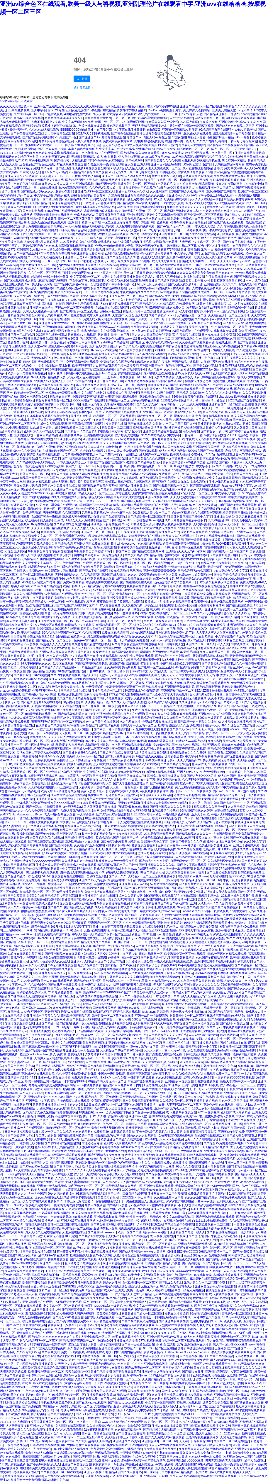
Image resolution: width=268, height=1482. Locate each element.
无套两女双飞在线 (28, 303)
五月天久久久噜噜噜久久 (201, 1139)
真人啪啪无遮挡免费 (156, 373)
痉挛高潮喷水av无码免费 (64, 226)
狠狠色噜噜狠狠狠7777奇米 (161, 249)
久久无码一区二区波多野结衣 (130, 323)
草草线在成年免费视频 (179, 1224)
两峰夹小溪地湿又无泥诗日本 (116, 899)
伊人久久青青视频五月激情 (219, 238)
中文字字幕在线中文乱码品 (117, 149)
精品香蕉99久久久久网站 (249, 597)
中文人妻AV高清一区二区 (25, 1062)
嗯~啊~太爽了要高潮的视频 (154, 253)
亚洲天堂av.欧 (200, 814)
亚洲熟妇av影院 (81, 415)
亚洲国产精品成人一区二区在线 (200, 106)
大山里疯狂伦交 (66, 787)
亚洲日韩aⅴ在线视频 (81, 334)
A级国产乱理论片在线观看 (69, 1154)
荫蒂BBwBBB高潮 (85, 609)
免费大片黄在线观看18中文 (180, 535)
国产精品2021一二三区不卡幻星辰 (124, 980)
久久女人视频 (209, 1240)
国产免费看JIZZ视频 (221, 752)
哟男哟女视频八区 (221, 1228)
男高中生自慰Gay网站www (22, 1329)
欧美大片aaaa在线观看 (223, 1421)
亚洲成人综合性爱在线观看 (107, 199)
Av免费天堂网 (186, 303)
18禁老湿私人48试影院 (211, 303)
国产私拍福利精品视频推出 (62, 1143)
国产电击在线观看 (249, 535)
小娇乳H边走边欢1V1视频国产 (180, 663)
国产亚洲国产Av (89, 137)
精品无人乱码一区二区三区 (96, 493)
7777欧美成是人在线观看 (21, 768)
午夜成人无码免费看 (136, 810)
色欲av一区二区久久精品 (55, 1131)
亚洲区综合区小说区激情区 (86, 1151)
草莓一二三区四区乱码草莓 (86, 1437)
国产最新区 (137, 342)
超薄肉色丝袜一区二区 (34, 474)
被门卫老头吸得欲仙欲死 (38, 1321)
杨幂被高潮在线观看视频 (235, 1209)
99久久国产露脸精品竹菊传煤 (142, 717)
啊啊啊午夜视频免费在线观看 (159, 651)
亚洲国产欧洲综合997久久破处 (109, 1363)
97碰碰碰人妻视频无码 (94, 261)
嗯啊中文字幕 (59, 1479)
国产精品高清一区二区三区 (93, 1058)
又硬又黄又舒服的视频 (110, 214)
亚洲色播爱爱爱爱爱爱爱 (159, 570)
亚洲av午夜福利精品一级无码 (231, 659)
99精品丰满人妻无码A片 (180, 822)
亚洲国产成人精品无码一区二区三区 (106, 1004)
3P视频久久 (122, 911)
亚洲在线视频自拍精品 (71, 446)
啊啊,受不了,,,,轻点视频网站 (246, 1255)
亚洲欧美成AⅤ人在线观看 (141, 764)
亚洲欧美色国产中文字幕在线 (44, 179)
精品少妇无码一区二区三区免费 (160, 1058)
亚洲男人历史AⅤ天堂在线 (82, 257)
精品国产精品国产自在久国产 (39, 477)
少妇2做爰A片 (149, 172)
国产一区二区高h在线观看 (36, 574)
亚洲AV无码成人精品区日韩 (191, 1182)
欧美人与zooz (20, 586)
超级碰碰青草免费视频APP (126, 771)
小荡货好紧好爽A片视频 (88, 396)
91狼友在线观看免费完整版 (25, 953)
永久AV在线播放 (172, 152)
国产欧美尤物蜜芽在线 (157, 1259)
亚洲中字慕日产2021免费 (48, 110)
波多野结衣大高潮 (224, 891)
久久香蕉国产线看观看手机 (196, 342)
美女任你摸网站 (182, 296)
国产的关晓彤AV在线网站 (218, 663)
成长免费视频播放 (34, 226)
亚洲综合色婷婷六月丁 (66, 203)
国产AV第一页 (17, 338)
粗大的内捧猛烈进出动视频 (92, 679)
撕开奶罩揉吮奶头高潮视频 (195, 1348)
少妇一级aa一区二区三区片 (133, 1414)
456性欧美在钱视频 (247, 257)
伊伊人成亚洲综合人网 (15, 1298)
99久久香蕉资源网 (189, 849)
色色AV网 (137, 1263)
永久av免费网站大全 (48, 1197)
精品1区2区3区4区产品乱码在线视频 (117, 1011)
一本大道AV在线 (256, 280)
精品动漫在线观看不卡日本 (32, 1154)
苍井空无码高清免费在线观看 (79, 361)
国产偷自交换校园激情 (136, 501)
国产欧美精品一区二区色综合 (79, 311)
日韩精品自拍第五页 (177, 710)
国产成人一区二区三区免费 (91, 748)
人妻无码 (47, 1329)
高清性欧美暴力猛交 (67, 887)
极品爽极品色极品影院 (52, 1367)
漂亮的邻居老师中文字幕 (180, 756)
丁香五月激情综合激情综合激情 (154, 272)
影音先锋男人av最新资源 (154, 1143)
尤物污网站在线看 (129, 1178)
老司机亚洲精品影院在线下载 (61, 1356)
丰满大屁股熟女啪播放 (116, 1456)
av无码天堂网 (139, 307)
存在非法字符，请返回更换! (87, 280)
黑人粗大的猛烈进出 (29, 1433)
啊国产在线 (210, 412)
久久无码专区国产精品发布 (200, 779)
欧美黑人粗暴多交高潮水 (186, 454)
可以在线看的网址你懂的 (92, 323)
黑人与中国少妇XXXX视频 (230, 1344)
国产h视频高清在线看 (76, 458)
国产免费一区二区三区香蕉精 (203, 214)
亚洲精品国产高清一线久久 (187, 1232)
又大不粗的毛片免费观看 (239, 288)
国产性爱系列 (134, 160)
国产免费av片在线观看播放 (44, 806)
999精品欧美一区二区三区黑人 (79, 427)
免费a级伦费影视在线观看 (159, 721)
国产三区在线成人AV (131, 775)
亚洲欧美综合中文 (221, 853)
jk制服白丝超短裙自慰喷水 (22, 1402)
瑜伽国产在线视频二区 (210, 1135)
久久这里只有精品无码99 (21, 1212)
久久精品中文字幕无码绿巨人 (36, 462)
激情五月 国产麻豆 (233, 1127)
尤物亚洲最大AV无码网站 (100, 802)
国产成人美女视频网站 (241, 1135)
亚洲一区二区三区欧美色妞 (124, 621)
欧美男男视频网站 (102, 566)
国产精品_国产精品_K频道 (202, 1127)
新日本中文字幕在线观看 (32, 988)
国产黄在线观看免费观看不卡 (64, 1476)
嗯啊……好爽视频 (22, 799)
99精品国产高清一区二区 (215, 1251)
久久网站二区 (133, 1185)
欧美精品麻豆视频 (205, 868)
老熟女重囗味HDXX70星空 (220, 849)
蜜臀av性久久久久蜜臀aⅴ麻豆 (216, 1379)
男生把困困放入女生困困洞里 (145, 1201)
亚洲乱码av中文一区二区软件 (128, 296)
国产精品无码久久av (188, 338)
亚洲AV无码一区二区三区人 (96, 191)
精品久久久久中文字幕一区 (98, 942)
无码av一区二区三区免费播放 (74, 307)
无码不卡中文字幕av (141, 288)
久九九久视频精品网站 (192, 481)
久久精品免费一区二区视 (176, 1100)
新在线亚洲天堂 (226, 342)
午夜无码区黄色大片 (45, 690)
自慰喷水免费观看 (105, 884)
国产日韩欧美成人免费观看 (246, 826)
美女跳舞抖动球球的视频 (42, 872)
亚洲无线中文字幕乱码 (37, 547)
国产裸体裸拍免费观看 (46, 419)
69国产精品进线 (214, 435)
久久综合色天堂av (246, 1305)
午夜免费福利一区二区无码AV (47, 1360)
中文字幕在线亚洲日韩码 (129, 129)
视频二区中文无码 (209, 1027)
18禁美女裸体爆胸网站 (239, 199)
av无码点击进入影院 (56, 1240)
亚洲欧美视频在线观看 (159, 1185)
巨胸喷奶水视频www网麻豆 (188, 1383)
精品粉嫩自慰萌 (60, 396)
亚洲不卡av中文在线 (93, 296)
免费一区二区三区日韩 (231, 1178)
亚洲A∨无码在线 (195, 268)
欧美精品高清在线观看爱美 (137, 1325)
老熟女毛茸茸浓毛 (80, 884)
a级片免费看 (191, 431)
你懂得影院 (18, 218)
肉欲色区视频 (181, 512)
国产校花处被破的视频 (128, 1212)
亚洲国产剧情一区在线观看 (87, 853)
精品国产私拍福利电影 (215, 563)
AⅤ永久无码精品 (56, 172)
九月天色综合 (42, 1448)
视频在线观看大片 (16, 961)
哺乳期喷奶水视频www (193, 876)
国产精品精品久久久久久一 (193, 833)
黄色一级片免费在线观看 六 (63, 613)
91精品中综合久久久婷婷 (192, 578)
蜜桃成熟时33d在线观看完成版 (118, 241)
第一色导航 (170, 241)
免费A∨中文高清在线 (249, 922)
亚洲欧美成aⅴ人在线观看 (82, 841)
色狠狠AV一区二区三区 (95, 1035)
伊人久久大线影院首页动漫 (202, 1336)
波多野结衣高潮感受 (194, 532)
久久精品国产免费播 (215, 1147)
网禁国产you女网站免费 (206, 613)
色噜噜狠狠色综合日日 (110, 1201)
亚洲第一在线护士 (41, 307)
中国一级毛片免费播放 (189, 1290)
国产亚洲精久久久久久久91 (157, 864)
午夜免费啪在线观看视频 (239, 1027)
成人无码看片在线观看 (129, 1174)
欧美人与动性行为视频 (46, 1189)
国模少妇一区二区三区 (236, 1336)
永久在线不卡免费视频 (82, 1348)
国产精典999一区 (54, 1062)
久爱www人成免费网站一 (195, 574)
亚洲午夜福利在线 (108, 1286)
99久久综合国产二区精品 (237, 725)
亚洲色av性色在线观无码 (151, 1015)
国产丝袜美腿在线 (175, 737)
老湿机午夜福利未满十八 (206, 1321)
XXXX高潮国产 (83, 400)
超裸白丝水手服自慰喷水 (160, 605)
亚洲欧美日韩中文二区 (21, 686)
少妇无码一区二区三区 (192, 1019)
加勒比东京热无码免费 (56, 617)
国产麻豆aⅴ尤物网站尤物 (250, 419)
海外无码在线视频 (22, 504)
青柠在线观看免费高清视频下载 (165, 1212)
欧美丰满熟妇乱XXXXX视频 (185, 1460)
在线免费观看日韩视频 (22, 1290)
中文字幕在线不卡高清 (84, 655)
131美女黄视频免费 (13, 1464)
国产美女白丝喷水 (205, 365)
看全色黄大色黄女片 (98, 118)
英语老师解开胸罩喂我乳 (91, 663)
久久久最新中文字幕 (205, 1069)
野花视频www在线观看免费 (18, 1367)
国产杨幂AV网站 (159, 296)
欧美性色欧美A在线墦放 (189, 1259)
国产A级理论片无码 (137, 176)
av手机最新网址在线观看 (29, 1325)
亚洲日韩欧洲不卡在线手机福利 (215, 961)
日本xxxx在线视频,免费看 (218, 334)
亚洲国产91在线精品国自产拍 (65, 671)
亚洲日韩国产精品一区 (108, 381)
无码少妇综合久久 (67, 574)
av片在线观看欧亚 (107, 152)
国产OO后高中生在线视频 (216, 1356)
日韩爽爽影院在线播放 (37, 1456)
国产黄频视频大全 (48, 1309)
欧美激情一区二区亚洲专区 (69, 539)
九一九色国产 (37, 1193)
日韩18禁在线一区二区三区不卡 (107, 671)
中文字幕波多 (86, 814)
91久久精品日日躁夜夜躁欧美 (206, 624)
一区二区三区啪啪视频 (116, 222)
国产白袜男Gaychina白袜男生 (70, 988)
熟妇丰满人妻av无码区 (232, 942)
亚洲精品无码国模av (107, 868)
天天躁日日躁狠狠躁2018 (195, 1441)
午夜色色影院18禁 (212, 771)
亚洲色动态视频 (101, 1371)
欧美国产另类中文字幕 (19, 1065)
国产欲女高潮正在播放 (249, 1294)
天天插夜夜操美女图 (196, 799)
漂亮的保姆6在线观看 (145, 400)
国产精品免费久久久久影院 (146, 458)
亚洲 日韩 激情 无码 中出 (197, 249)
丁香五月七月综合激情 (242, 141)
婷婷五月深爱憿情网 (226, 934)
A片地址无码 (163, 590)
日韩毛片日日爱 (192, 435)
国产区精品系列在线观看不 (40, 137)
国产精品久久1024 (28, 976)
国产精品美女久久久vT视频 (197, 884)
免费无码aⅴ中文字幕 (207, 477)
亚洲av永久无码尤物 (32, 965)
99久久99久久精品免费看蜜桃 (91, 1212)
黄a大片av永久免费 (125, 1058)
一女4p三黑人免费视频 (192, 404)
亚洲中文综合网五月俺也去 (129, 628)
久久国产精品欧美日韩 (238, 385)
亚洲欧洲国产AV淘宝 (126, 1441)
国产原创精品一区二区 (209, 118)
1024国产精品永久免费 (183, 354)
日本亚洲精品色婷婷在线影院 (98, 895)
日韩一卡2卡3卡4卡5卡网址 (160, 1031)
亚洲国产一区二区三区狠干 (98, 532)
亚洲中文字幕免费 (99, 129)
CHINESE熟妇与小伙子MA (56, 578)
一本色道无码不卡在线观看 (32, 1004)
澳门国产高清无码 (74, 1309)
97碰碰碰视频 (149, 663)
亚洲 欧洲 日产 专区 (132, 1216)
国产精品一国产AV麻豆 (120, 965)
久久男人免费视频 (251, 849)
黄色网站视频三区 (118, 125)
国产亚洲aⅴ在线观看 (234, 1023)
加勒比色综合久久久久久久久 (186, 207)
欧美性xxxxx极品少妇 (217, 1301)
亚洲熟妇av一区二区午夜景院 (167, 1193)
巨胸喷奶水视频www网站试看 (177, 845)
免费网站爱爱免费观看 (106, 1100)
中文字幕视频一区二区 (180, 458)
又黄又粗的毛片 (108, 1197)
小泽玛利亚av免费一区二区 (210, 710)
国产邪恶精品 (37, 1243)
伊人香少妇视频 (128, 156)
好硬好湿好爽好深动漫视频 (167, 942)
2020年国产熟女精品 (231, 501)
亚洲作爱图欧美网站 (35, 497)
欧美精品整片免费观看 (236, 369)
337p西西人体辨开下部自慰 (210, 729)
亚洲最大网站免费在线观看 (91, 543)
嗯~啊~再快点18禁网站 (66, 1410)
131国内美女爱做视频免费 (124, 760)
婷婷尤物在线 (110, 1147)
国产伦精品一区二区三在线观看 (174, 1410)
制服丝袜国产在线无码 (163, 1124)
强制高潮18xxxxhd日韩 (133, 806)
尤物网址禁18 (192, 164)
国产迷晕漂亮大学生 (21, 1135)
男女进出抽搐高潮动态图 (103, 636)
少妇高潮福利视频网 (211, 605)
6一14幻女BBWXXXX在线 (225, 268)
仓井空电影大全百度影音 (110, 1108)
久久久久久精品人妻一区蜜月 (94, 238)
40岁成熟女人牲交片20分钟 (100, 953)
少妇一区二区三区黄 (101, 593)
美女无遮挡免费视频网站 (101, 1251)
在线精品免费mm (77, 1158)
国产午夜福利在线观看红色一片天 (172, 783)
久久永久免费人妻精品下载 (90, 617)
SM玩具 (86, 946)
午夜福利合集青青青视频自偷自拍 (50, 551)
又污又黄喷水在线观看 (128, 601)
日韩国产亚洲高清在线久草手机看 (148, 1073)
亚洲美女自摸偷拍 (112, 1367)
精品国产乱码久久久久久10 (243, 1367)
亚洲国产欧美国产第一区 (209, 446)
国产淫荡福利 (90, 1139)
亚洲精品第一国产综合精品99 (44, 1050)
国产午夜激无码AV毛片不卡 (223, 1236)
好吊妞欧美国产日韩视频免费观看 (46, 1259)
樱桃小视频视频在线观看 (55, 1460)
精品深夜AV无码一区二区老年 (117, 864)
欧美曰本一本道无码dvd (79, 1089)
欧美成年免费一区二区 (29, 392)
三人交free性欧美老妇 (190, 1120)
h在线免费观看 (82, 1216)
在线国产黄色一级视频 (46, 516)
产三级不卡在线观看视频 (116, 752)
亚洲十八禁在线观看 (201, 737)
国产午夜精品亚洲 (25, 253)
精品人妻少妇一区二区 (155, 512)
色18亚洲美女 (14, 350)
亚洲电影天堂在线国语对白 (117, 354)
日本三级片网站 (190, 1398)
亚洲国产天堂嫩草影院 (180, 686)
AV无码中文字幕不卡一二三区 (157, 114)
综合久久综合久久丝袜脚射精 (152, 624)
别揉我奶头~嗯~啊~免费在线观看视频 (131, 845)
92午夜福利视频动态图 (98, 1429)
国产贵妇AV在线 (129, 1007)
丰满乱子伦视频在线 (110, 698)
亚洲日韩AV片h (89, 1325)
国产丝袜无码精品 (173, 918)
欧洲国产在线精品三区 (170, 617)
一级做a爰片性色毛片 (67, 1301)
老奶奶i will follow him (33, 1054)
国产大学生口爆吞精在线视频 (127, 1193)
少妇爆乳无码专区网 (56, 659)
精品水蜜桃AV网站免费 (212, 1205)
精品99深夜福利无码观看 (98, 226)
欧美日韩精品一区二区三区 (196, 1329)
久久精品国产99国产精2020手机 (121, 1050)
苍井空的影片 (69, 1398)
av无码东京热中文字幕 (108, 590)
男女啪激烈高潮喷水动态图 (210, 655)
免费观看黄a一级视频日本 (176, 1305)
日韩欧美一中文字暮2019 (50, 884)
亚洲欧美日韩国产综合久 (237, 686)
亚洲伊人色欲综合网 (219, 427)
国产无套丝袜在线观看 (238, 756)
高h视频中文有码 (53, 303)
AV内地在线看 (169, 292)
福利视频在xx (112, 1209)
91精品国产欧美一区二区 (68, 1394)
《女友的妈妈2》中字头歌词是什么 (112, 284)
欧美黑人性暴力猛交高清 (28, 1278)
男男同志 (136, 570)
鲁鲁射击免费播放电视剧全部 (233, 176)
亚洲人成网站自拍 (246, 1228)
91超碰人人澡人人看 (24, 1294)
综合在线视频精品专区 (48, 1383)
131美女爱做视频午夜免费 (33, 1317)
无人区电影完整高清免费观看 (135, 226)
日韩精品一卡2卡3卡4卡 (20, 1077)
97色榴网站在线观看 (90, 1031)
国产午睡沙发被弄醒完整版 (71, 566)
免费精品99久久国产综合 (116, 361)
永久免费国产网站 (118, 1112)
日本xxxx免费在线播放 (44, 1445)
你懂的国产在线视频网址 (110, 516)
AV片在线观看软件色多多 (128, 1336)
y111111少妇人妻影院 (14, 1421)
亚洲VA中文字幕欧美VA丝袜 (195, 826)
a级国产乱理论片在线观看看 (190, 330)
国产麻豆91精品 (75, 145)
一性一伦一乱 (114, 640)
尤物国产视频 (59, 474)
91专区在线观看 (63, 663)
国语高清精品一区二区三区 (197, 1178)
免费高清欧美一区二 (129, 593)
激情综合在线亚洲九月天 (160, 504)
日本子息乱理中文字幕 (22, 1038)
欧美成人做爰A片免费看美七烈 (79, 470)
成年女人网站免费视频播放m (89, 474)
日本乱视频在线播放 (236, 887)
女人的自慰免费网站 (107, 1321)
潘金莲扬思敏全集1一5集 (132, 988)
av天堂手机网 (189, 651)
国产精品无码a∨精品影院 (194, 570)
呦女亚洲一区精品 (234, 160)
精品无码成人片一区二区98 (46, 601)
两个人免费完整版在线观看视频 (52, 1298)
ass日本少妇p (151, 230)
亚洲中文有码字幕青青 (107, 926)
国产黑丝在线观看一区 (216, 1058)
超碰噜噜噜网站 (81, 195)
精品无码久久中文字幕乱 (77, 152)
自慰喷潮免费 (217, 1255)
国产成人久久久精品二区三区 (235, 125)
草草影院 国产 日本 (83, 1116)
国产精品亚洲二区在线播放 (31, 675)
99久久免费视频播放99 (76, 1294)
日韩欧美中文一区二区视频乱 (137, 183)
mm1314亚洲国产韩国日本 (111, 1046)
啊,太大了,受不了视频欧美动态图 (237, 675)
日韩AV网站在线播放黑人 (134, 481)
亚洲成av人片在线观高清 (120, 1143)
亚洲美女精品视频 (125, 1340)
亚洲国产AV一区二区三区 (104, 922)
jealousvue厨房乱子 (155, 1011)
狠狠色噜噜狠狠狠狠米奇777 (64, 118)
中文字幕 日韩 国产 (209, 466)
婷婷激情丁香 (170, 230)
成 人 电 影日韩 (106, 156)
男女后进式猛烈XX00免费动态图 (184, 462)
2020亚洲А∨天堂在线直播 (145, 1069)
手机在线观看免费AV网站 (57, 1402)
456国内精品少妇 (186, 667)
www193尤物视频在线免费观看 (122, 1421)
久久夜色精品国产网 (240, 946)
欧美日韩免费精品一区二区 (46, 1371)
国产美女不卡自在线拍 (80, 559)
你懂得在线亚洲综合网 (19, 1023)
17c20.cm (158, 938)
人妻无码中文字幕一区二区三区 (200, 241)
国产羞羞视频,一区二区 (181, 899)
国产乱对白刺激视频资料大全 (230, 1452)
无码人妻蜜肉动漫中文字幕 (83, 1182)
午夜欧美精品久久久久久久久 (139, 292)
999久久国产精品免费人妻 (48, 377)
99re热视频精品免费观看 (134, 1425)
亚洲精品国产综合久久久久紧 (235, 988)
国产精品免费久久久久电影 (162, 160)
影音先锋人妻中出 (56, 1093)
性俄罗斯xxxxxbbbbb (164, 1452)
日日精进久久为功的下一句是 (19, 156)
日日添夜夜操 (169, 880)
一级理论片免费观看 (176, 814)
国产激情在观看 (109, 725)
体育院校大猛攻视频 (211, 648)
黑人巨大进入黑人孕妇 (21, 621)
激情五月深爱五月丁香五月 (147, 319)
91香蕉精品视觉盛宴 (21, 640)
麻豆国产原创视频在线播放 (145, 1081)
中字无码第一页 (82, 934)
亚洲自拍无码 (23, 435)
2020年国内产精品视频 (46, 586)
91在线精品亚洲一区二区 (225, 1124)
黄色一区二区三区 (12, 713)
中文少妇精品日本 (136, 555)
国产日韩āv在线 (134, 1054)
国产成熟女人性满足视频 (144, 1298)
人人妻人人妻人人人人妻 (104, 539)
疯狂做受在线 (168, 891)
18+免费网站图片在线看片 (92, 1000)
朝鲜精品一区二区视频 (77, 1228)
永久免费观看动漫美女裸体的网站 (134, 644)
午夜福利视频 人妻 (68, 1379)
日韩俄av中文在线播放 (79, 373)
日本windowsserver (123, 543)
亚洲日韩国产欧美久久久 (78, 899)
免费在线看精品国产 (115, 632)
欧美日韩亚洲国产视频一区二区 (51, 1421)
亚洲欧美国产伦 (169, 532)
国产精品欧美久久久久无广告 (168, 1035)
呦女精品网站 (119, 570)
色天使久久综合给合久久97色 (120, 257)
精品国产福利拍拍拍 (125, 651)
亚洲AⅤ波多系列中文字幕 (134, 1410)
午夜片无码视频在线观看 (227, 814)
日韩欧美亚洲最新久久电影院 (203, 1054)
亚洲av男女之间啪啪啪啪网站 (161, 1371)
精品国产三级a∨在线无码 (69, 1065)
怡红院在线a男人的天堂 (66, 771)
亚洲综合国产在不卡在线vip (225, 462)
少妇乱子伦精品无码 (248, 853)
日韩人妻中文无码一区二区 (139, 725)
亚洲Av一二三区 (105, 373)
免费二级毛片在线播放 (217, 1398)
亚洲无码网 (51, 1011)
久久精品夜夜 (91, 632)
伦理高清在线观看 (96, 1476)
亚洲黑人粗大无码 (229, 1201)
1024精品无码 (229, 1035)
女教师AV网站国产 (165, 744)
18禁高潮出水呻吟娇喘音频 (141, 690)
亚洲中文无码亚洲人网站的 (168, 489)
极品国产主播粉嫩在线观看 (108, 288)
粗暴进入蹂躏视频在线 (25, 1000)
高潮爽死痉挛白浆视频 (191, 748)
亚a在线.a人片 (233, 214)
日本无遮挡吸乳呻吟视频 (229, 179)
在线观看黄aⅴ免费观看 (155, 474)
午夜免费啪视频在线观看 (75, 563)
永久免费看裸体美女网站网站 (72, 1007)
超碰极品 (22, 1398)
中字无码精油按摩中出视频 (156, 1166)
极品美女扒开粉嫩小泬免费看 (154, 388)
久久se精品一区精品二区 (180, 717)
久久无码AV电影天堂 (59, 1174)
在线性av (141, 1158)
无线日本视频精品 (83, 156)
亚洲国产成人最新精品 (235, 1112)
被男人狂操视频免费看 (15, 276)
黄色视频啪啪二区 (119, 880)
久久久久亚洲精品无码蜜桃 (204, 918)
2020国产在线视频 (67, 628)
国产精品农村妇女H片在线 (129, 1035)
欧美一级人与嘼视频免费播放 (27, 373)
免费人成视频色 (95, 1205)
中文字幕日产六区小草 (126, 431)
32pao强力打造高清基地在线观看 (236, 1243)
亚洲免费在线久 (123, 1278)
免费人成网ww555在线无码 (194, 934)
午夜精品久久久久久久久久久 (242, 106)
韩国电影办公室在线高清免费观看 (182, 172)
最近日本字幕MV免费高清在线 (95, 207)
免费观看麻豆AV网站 (73, 535)
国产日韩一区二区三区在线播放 (190, 791)
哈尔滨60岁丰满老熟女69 (31, 396)
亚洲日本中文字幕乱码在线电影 (224, 621)
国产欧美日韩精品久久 (150, 1309)
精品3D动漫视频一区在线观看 (188, 853)
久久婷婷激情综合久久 (101, 1425)
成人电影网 (155, 369)
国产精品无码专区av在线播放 (224, 253)
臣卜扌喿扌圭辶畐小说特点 (105, 145)
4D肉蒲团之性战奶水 (78, 114)
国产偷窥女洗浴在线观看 (39, 1251)
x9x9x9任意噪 (96, 969)
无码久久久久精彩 (41, 1178)
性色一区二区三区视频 (233, 1100)
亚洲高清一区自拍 (156, 1476)
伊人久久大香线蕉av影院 (205, 199)
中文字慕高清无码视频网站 (47, 597)
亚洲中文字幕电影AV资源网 (164, 214)
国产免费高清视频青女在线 (25, 895)
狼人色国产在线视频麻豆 (21, 1019)
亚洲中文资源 (111, 1460)
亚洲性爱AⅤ (99, 1247)
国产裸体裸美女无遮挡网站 (25, 996)
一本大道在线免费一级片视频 (59, 249)
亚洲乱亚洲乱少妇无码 (140, 1127)
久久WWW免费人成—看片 (106, 187)
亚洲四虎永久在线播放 (62, 880)
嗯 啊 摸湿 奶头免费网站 (67, 744)
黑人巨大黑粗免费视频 (108, 764)
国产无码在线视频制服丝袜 (46, 326)
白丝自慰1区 (255, 744)
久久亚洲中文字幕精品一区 (40, 563)
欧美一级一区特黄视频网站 (38, 760)
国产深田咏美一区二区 (28, 114)
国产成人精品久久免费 (87, 648)
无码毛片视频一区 (95, 694)
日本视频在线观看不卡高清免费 (48, 415)
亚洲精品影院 (167, 1019)
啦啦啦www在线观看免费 (138, 868)
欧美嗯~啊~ (45, 1069)
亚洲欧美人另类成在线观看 (108, 1390)
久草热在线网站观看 (44, 706)
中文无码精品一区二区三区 (189, 1228)
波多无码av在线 (111, 810)
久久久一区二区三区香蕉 (44, 272)
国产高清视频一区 (194, 1263)
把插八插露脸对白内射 (40, 404)
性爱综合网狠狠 (39, 539)
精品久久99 (89, 675)
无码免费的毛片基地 (165, 810)
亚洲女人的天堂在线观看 (132, 609)
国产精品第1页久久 (254, 477)
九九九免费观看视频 (13, 1360)
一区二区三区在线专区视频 (34, 818)
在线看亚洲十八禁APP (62, 1325)
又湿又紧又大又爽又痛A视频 (84, 106)
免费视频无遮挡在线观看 (229, 381)
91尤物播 (76, 930)
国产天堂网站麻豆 (22, 864)
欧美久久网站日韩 (70, 694)
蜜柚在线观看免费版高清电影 (140, 1255)
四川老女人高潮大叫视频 (239, 439)
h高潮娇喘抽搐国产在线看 (76, 245)
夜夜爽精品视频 (187, 713)
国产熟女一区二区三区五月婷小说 (154, 1243)
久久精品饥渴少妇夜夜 (160, 826)
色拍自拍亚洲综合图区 (29, 149)
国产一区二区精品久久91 (86, 1093)
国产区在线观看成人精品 (20, 280)
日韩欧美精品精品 (45, 435)
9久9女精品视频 (105, 907)
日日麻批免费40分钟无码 (213, 458)
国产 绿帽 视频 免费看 (79, 837)
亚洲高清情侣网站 (110, 1348)
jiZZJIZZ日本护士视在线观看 (214, 690)
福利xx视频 (55, 373)
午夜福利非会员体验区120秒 (92, 551)
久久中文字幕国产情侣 (112, 559)
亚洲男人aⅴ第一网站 (113, 1274)
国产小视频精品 (254, 702)
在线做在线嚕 (186, 1332)
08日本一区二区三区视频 (159, 1348)
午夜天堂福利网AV (126, 613)
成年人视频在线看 (64, 481)
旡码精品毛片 (30, 791)
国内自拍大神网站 (52, 559)
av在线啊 (14, 911)
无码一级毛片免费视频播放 (225, 566)
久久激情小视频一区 (157, 1093)
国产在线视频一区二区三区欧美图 (151, 559)
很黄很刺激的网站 (205, 1100)
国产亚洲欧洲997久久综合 (80, 752)
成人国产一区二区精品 (154, 454)
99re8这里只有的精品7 (25, 632)
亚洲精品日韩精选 (89, 1282)
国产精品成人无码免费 (79, 907)
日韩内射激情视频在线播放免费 (123, 826)
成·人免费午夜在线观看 (181, 1112)
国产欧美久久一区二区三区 (154, 415)
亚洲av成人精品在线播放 (54, 1077)
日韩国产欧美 (121, 551)
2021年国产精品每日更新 (193, 980)
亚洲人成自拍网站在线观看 (49, 222)
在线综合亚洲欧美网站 (122, 114)
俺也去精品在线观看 (194, 555)
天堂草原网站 (231, 477)
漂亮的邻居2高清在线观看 (250, 1251)
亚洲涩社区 (146, 1464)
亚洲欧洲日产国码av (150, 899)
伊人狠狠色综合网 (93, 621)
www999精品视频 (11, 199)
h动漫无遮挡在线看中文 (249, 559)
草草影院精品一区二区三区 (238, 1429)
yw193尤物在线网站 (66, 1139)
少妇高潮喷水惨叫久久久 (78, 1189)
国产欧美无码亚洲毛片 (173, 1089)
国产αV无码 (61, 1124)
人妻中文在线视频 (113, 276)
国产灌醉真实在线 (117, 659)
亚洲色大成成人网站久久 (188, 470)
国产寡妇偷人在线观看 (160, 713)
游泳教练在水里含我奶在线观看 (148, 218)
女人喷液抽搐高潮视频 (70, 1425)
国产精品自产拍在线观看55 (225, 145)
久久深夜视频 (154, 1174)
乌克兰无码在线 (97, 1309)
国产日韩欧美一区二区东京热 (101, 706)
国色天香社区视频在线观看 (242, 918)
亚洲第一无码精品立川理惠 (180, 129)
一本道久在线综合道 (26, 1220)
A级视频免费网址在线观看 (39, 857)
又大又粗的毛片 (132, 605)
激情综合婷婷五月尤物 (139, 1154)
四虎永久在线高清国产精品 (53, 934)
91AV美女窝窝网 (81, 1108)
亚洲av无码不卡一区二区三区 (237, 524)
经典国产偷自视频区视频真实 (52, 748)
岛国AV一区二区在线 (131, 682)
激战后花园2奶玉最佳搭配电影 (34, 946)
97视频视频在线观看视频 (227, 330)
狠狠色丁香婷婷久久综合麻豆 (72, 547)
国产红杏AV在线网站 (246, 1185)
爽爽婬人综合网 (35, 1224)
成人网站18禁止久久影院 (204, 1317)
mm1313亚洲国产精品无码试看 (164, 1375)
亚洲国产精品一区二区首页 (53, 1023)
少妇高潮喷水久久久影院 (52, 1108)
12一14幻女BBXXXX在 (189, 1170)
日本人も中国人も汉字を (246, 520)
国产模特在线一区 (25, 319)
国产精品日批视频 (208, 686)
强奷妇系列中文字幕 (204, 1209)
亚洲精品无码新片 (217, 1371)
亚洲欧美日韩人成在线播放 (47, 342)
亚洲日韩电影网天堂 (170, 644)
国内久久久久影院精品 (142, 1135)
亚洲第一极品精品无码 (52, 1185)
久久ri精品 (214, 740)
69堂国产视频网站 (121, 1309)
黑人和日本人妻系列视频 (166, 609)
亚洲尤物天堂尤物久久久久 (205, 1433)
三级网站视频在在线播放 (202, 1437)
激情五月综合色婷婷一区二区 (123, 1093)
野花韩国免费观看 (206, 1081)
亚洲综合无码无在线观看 (82, 1050)
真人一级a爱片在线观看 (59, 814)
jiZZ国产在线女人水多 (27, 330)
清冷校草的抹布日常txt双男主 (120, 841)
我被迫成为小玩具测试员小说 (107, 535)
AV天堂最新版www (61, 1441)
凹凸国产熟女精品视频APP (161, 895)
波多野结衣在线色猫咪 (131, 110)
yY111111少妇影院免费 (15, 152)
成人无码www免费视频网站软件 (170, 1445)
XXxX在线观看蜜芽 (111, 915)
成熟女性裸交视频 (203, 299)
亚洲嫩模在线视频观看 (99, 435)
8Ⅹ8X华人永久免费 (113, 1077)
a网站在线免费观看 (202, 234)
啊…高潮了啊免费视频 (97, 613)
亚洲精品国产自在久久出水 (40, 245)
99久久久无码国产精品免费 (118, 443)
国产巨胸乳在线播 (164, 481)
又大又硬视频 (179, 1131)
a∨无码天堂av (130, 230)
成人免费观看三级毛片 (28, 296)
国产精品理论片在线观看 (175, 477)
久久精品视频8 (90, 574)
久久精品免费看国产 (29, 369)
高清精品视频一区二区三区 (37, 891)
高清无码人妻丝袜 (153, 257)
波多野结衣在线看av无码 (202, 307)
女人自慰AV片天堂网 (13, 1209)
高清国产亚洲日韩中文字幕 (103, 744)
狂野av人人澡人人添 (55, 183)
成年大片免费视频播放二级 (246, 497)
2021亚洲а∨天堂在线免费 (157, 748)
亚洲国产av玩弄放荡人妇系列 (79, 822)
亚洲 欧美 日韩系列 (170, 922)
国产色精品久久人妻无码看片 (121, 1182)
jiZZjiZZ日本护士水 (242, 729)
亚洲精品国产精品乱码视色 (163, 1263)
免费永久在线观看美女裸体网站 (237, 299)
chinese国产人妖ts (142, 632)
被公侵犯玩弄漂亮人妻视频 (217, 1116)
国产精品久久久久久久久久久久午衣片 (53, 1336)
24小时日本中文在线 (143, 234)
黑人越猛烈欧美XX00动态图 (228, 1360)
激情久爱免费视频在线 (44, 822)
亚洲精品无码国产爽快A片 (195, 1243)
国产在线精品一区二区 (184, 1240)
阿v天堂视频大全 (38, 795)
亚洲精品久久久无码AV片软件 (185, 551)
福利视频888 (246, 1065)
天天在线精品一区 (77, 1371)
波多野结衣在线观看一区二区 (44, 145)
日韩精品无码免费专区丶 (184, 1147)
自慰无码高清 (114, 1185)
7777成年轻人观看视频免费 (127, 694)
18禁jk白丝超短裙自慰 (99, 818)
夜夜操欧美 (104, 601)
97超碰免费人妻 (92, 887)
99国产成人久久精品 (149, 756)
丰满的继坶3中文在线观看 (98, 330)
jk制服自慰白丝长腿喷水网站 (243, 640)
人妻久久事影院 (164, 377)
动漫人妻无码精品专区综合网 (80, 810)
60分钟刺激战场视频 (21, 764)
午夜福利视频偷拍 (210, 756)
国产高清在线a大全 (219, 551)
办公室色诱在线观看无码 (66, 740)
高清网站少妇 (50, 1220)
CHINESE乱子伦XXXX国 (78, 1286)
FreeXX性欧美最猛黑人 (179, 187)
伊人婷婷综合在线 (169, 779)
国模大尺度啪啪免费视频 (144, 1390)
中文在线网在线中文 (91, 392)
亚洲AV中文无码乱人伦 (104, 1255)
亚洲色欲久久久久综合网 (156, 795)
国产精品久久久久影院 (90, 1298)
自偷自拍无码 (175, 938)
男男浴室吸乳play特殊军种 (125, 1375)
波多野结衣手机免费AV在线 (144, 187)
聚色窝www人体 (119, 617)
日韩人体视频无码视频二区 (205, 1154)
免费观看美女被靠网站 (118, 141)
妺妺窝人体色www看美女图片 (118, 860)
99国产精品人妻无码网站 (99, 1027)
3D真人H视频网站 (208, 783)
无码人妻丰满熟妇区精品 (127, 1000)
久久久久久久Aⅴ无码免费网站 (86, 1170)
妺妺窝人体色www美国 (82, 354)
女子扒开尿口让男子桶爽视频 (41, 512)
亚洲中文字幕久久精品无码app (224, 1151)
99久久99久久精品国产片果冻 (245, 938)
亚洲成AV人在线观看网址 (27, 1127)
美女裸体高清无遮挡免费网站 (30, 1042)
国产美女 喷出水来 (17, 419)
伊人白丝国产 (227, 775)
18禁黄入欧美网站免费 (51, 1348)
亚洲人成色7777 (188, 771)
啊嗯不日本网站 (68, 857)
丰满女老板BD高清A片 (128, 833)
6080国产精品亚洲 (144, 1019)
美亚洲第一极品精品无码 (230, 1464)
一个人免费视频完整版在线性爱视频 (138, 822)
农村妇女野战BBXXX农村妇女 (200, 369)
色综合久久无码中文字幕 (149, 1456)
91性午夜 (174, 1085)
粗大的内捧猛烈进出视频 (80, 915)
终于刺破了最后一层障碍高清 (47, 1344)
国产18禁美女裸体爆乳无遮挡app (146, 992)
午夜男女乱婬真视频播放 (113, 903)
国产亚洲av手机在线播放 (148, 1112)
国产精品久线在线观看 (75, 690)
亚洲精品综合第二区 (56, 918)
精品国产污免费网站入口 (95, 783)
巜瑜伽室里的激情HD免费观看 (239, 926)
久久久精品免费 (10, 497)
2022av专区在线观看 (24, 1263)
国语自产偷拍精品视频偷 (230, 574)
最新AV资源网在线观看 (76, 1011)
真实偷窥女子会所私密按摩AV (156, 965)
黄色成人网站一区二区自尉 (109, 458)
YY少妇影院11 (128, 454)
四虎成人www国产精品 (191, 740)
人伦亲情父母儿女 (188, 377)
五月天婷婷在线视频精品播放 (177, 1027)
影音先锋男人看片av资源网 (138, 1267)
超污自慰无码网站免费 (96, 833)
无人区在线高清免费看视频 (170, 1294)
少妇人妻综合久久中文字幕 (230, 570)
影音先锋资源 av (123, 946)
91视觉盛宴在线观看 (44, 829)
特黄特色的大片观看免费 (213, 682)
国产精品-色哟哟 (205, 296)
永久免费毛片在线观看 (139, 381)
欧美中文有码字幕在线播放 (22, 183)
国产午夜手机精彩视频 (237, 241)
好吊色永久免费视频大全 (124, 1259)
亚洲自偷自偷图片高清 (95, 768)
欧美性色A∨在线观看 (221, 207)
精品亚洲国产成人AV (99, 1290)
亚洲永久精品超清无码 (249, 152)
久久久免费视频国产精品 (139, 922)
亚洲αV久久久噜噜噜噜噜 (65, 1429)
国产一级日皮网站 (49, 1228)
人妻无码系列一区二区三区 (184, 1104)
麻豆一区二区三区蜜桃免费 (18, 1236)
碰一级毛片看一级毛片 (248, 1332)
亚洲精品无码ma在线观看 (30, 679)
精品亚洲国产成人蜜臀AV (125, 1472)
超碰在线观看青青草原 (170, 1154)
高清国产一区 (68, 137)
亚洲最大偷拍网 (41, 555)
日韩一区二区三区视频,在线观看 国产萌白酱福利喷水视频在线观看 (92, 1224)
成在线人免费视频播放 (249, 930)
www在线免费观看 (89, 1085)
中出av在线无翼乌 (59, 1216)
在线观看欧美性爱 (16, 837)
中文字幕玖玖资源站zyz (161, 342)
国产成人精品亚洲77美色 (241, 539)
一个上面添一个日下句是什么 (113, 272)
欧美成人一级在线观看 (81, 864)
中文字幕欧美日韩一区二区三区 (198, 1429)
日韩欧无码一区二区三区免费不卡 (67, 1127)
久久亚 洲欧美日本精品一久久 (200, 725)
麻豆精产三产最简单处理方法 (144, 915)
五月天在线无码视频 (198, 203)
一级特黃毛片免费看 (141, 1077)
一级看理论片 (51, 590)
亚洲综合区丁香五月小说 (240, 1093)
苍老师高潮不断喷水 (177, 1069)
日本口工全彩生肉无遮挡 (150, 1085)
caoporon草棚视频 (157, 1000)
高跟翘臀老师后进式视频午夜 (91, 644)
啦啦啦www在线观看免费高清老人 (205, 586)
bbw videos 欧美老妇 (232, 396)
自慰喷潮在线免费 (34, 1216)
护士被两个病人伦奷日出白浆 (44, 520)
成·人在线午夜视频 (221, 1294)
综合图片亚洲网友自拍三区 (37, 265)
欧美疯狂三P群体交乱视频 (166, 203)
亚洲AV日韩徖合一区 (200, 617)
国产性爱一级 (102, 946)
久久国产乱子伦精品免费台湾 (76, 698)
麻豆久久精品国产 (65, 268)
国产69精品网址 (96, 1062)
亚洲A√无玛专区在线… (150, 245)
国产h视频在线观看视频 (110, 218)
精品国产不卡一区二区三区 (112, 934)
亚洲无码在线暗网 (95, 1472)
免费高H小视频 (209, 1085)
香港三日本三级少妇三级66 (63, 1027)
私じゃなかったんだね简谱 (62, 1433)
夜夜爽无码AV (40, 721)
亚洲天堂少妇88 (154, 1104)
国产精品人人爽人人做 (115, 1019)
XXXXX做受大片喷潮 (190, 1271)
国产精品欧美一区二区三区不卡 (148, 516)
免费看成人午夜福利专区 (123, 392)
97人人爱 (99, 114)
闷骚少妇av (189, 1116)
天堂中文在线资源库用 (66, 1042)
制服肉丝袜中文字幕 (144, 891)
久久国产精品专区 (154, 1379)
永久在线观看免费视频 (206, 512)
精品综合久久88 (30, 1240)
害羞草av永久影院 (93, 976)
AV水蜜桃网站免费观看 (250, 1410)
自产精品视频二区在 (178, 365)
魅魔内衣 (192, 210)
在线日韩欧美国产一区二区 (60, 450)
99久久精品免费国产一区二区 (61, 632)
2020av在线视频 (208, 1112)
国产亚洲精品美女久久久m (105, 1154)
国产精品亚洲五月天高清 (81, 179)
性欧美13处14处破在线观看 (211, 1298)
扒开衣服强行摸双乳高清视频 (132, 984)
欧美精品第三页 (168, 725)
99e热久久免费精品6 (27, 450)
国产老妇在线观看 (134, 539)
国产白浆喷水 (243, 388)
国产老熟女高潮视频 (241, 230)
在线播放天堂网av (116, 1383)
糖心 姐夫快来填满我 (124, 261)
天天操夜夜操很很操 (41, 787)
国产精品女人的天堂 (214, 431)
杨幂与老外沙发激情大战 (21, 1131)
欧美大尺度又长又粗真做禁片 (213, 257)
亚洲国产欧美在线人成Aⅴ (230, 373)
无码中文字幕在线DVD (192, 628)
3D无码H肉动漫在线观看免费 (47, 1151)
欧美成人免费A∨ (47, 903)
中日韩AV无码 (35, 1375)
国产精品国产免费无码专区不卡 (77, 605)
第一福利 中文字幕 (80, 973)
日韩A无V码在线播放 (136, 938)
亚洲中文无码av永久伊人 (132, 191)
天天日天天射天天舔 (225, 799)
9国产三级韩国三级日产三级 (18, 1460)
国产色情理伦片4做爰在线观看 (41, 702)
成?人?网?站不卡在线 (186, 474)
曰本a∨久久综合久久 (14, 628)
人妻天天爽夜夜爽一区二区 (163, 168)
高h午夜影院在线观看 (186, 334)
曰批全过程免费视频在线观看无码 (159, 133)
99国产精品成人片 (152, 872)
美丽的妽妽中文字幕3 (35, 489)
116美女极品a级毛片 (97, 1104)
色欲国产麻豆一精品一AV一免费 (228, 137)
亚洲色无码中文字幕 (64, 783)
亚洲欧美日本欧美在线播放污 (53, 214)
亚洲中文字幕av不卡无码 (129, 949)
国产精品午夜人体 (236, 489)
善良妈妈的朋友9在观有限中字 (31, 1394)
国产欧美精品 (40, 1414)
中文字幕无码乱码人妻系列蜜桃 (199, 949)
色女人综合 (215, 1162)
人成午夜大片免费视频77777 (119, 303)
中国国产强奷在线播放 (214, 354)
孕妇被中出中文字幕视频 (83, 342)
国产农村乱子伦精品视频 (82, 303)
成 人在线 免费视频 (162, 1236)
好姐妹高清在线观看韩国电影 (200, 895)
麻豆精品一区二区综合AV (25, 918)
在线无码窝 (12, 702)
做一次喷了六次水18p (185, 563)
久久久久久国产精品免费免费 (50, 528)
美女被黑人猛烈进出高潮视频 (86, 597)
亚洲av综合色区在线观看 (16, 101)
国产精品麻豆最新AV (126, 1371)
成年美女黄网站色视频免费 (164, 799)
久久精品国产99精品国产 (212, 706)
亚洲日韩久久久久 (190, 528)
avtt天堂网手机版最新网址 (136, 350)
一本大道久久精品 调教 (228, 311)
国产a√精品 (230, 899)
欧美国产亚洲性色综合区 (102, 799)
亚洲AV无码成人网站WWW (236, 365)
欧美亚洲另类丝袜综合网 (215, 845)
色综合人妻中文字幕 (219, 559)
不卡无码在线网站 (251, 1421)
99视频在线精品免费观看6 (53, 682)
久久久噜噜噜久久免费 (201, 942)
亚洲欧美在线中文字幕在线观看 (215, 1286)
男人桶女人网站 (42, 284)
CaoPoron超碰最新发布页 (165, 110)
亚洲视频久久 (248, 149)
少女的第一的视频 (214, 1031)
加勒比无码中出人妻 (13, 501)
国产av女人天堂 (177, 1456)
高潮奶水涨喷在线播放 (227, 1274)
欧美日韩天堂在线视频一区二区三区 (139, 210)
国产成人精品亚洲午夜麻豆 (123, 249)
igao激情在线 (165, 934)
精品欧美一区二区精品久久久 (237, 609)
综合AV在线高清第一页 (191, 1421)
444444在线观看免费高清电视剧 (63, 876)
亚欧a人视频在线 (136, 145)
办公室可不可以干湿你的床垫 (129, 268)
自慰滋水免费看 (10, 563)
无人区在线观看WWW (167, 984)
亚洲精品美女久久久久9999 (188, 752)
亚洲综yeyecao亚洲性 (126, 1271)
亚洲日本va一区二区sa (248, 1445)
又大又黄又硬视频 (158, 330)
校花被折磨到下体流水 (56, 125)
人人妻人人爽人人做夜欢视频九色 (218, 632)
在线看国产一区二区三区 (172, 613)
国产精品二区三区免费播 (98, 369)
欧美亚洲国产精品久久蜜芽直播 (122, 1139)
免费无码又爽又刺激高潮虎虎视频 (105, 319)
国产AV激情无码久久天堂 (173, 226)
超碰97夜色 (106, 609)
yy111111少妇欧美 (17, 1162)
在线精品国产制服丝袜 (40, 605)
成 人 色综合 (213, 1271)
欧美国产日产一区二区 (80, 466)
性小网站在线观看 (103, 988)
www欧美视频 (14, 779)
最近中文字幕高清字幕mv (85, 1360)
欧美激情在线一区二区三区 (99, 1356)
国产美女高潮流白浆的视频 (46, 841)
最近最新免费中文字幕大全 (97, 1398)
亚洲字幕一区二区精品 (19, 334)
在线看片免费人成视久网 (160, 528)
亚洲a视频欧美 (142, 1023)
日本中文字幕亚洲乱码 (204, 508)
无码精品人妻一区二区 (191, 315)
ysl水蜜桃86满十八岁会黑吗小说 (118, 1220)
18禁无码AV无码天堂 (236, 1317)
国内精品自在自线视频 (104, 829)
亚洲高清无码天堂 (12, 1224)
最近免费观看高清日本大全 (145, 199)
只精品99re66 (131, 1065)
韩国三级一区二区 (107, 121)
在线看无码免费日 (203, 988)
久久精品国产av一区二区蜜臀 (149, 1383)
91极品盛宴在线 (82, 682)
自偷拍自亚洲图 (96, 876)
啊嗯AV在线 (239, 458)
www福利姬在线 (192, 1151)
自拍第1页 (153, 129)
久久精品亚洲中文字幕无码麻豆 (99, 1236)
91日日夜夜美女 (39, 1031)
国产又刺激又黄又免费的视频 (219, 907)
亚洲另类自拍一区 (108, 1189)
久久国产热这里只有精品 (166, 268)
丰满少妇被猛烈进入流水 (138, 524)
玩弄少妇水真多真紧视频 (38, 1112)
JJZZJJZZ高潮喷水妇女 (145, 814)
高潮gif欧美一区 (125, 238)
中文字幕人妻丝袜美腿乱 (87, 659)
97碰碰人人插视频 (223, 350)
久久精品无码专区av (226, 992)
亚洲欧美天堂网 (128, 802)
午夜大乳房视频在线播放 (44, 1387)
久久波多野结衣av (88, 1147)
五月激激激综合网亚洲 (40, 1313)
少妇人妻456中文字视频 (222, 787)
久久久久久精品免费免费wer (195, 272)
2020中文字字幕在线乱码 (101, 740)
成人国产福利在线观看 (176, 446)
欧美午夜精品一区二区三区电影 (168, 179)
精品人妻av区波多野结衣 (243, 717)
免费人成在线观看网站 (184, 1476)
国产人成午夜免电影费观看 (204, 288)
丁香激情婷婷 (215, 1120)
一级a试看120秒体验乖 (69, 1452)
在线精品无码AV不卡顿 (110, 1135)
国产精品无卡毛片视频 (83, 1367)
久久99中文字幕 (254, 841)
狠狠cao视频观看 (105, 547)
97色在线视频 (54, 114)
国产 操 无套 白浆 (128, 207)
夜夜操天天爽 (233, 1321)
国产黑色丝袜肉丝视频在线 (56, 385)
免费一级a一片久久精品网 (250, 1301)
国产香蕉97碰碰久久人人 (43, 1464)
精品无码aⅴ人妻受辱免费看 (198, 926)
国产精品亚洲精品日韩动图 (221, 114)
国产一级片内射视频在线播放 (215, 265)
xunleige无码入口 (31, 172)
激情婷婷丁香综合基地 (15, 222)
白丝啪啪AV (103, 1468)
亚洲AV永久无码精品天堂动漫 (43, 431)
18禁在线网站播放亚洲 (114, 179)
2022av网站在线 (143, 617)
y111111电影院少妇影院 (243, 435)
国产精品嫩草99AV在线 (132, 203)
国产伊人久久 (117, 876)
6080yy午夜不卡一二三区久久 (191, 408)
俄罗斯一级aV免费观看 (216, 1185)
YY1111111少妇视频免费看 (209, 1220)
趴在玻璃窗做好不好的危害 (165, 539)
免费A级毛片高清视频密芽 (56, 141)
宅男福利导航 (236, 624)
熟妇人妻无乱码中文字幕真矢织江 (239, 694)
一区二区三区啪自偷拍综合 (134, 1317)
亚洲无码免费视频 (194, 698)
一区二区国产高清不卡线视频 (151, 408)
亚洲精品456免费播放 (101, 1394)
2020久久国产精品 (184, 1093)
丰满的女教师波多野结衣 (72, 288)
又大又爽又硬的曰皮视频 (100, 806)
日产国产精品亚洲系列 (196, 1418)
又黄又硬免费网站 (108, 1313)
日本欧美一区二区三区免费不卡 (232, 829)
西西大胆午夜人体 (197, 280)
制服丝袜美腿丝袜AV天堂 (49, 973)
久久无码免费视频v (182, 497)
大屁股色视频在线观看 (15, 377)
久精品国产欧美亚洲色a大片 (215, 1410)
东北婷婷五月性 (92, 1143)
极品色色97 (78, 230)
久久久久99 (239, 563)
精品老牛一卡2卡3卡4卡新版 (50, 276)
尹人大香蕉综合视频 (159, 1290)
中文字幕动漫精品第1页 (178, 1216)
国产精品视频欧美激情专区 (244, 605)
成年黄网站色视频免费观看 (68, 795)
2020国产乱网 (189, 121)
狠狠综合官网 (198, 1294)
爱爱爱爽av (89, 1274)
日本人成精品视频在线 (92, 1329)
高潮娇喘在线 (13, 431)
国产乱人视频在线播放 (119, 756)
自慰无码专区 (221, 593)
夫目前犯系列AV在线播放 (217, 361)
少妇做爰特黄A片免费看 (44, 501)
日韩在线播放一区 (151, 953)
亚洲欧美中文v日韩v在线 (194, 891)
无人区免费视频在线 (24, 458)
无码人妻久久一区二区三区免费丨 (206, 1282)
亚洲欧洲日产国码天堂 (163, 1158)
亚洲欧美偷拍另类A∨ (141, 276)
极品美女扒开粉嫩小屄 (86, 1240)
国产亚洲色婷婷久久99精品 (93, 1441)
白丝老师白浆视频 (182, 357)
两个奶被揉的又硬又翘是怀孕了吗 (233, 578)
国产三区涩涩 (247, 891)
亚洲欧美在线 (226, 234)
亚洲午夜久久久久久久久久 (201, 984)
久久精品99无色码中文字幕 (215, 822)
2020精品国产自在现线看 (244, 400)
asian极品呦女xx (41, 238)
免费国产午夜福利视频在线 (47, 1209)
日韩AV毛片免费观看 (24, 957)
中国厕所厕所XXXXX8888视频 (235, 1077)
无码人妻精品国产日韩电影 (150, 125)
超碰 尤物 (19, 733)
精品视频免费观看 (136, 640)
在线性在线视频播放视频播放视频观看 (144, 1228)
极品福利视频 (224, 857)
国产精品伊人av (233, 323)
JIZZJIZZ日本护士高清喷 (136, 1197)
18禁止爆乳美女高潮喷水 (41, 388)
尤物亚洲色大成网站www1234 (119, 338)
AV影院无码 (24, 543)
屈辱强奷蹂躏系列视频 (232, 973)
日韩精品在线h (14, 315)
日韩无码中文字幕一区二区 (39, 234)
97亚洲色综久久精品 (71, 799)
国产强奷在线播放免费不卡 (74, 1321)
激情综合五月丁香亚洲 (72, 760)
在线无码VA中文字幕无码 (67, 717)
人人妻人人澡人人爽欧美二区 (74, 1178)
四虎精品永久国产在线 (110, 837)
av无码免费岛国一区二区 (157, 338)
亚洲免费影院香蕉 (254, 423)
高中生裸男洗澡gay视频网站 (61, 976)
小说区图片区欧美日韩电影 (230, 1375)
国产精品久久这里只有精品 (133, 1294)
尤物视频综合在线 (139, 1151)
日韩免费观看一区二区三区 (214, 1224)
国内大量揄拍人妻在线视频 (17, 1185)
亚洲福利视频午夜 (70, 435)
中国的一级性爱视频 (111, 1073)
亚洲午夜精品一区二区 (106, 690)
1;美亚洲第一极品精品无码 (105, 164)
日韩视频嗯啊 (198, 1162)
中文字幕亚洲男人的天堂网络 (199, 671)
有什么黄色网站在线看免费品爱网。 (185, 1004)
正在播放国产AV (22, 729)
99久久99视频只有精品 (169, 1023)
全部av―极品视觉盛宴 (28, 118)
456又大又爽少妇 (167, 276)
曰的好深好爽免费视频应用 (41, 361)
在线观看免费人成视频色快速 (122, 412)
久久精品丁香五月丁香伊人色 (124, 1437)
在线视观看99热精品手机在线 (201, 160)
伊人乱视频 (12, 191)
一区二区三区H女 (124, 118)
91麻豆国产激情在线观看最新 (237, 504)
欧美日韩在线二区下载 (182, 245)
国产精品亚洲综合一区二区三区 (200, 880)
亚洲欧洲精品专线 (76, 350)
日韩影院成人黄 (129, 419)
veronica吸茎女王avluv (155, 156)
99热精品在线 (258, 373)
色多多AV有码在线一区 (88, 640)
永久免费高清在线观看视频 (229, 443)
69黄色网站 (201, 350)
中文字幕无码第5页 (227, 493)
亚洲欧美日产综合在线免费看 (48, 853)
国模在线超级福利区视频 (24, 590)
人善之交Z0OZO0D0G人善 (36, 493)
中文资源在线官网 (95, 771)
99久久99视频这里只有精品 (68, 497)
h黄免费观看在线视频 (124, 748)
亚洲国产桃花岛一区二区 (177, 690)
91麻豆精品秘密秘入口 (91, 1193)
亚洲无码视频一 (81, 729)
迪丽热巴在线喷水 (226, 810)
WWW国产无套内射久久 (134, 1162)
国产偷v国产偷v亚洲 (182, 903)
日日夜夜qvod (233, 1089)
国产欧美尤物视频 (127, 435)
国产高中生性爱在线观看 (138, 1344)
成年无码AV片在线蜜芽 (53, 1255)
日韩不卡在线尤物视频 (245, 354)
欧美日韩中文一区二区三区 (187, 1015)
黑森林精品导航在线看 (221, 1170)
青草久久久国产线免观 (163, 121)
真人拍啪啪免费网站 (21, 400)
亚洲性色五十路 (65, 191)
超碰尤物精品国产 (63, 1031)
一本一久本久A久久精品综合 (142, 737)
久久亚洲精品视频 (82, 183)
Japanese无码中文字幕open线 (241, 485)
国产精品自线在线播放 (220, 1062)
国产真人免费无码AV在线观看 (164, 1437)
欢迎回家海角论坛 (126, 1166)
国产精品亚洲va (223, 922)
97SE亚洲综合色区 (66, 1035)
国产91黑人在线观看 (196, 829)
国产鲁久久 (55, 907)
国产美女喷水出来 (255, 156)
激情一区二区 (73, 319)
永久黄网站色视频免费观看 (118, 470)
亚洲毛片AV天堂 (150, 241)
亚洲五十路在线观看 (246, 845)
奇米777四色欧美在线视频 (125, 1329)
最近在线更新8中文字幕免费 (231, 133)
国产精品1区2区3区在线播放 (147, 768)
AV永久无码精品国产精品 (102, 1452)
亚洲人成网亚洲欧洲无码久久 (132, 1406)
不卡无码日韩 (187, 1205)
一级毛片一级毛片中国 (142, 1089)
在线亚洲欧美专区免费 (249, 822)
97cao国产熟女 (116, 1298)
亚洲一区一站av (237, 1390)
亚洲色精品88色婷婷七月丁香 (175, 632)
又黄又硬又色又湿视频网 (83, 377)
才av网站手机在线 (43, 698)
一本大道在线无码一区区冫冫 (110, 891)
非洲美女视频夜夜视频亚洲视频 (236, 1096)
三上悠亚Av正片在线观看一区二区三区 (126, 377)
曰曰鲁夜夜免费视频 (179, 319)
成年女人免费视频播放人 (130, 1301)
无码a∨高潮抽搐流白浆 (152, 118)
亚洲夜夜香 (79, 922)
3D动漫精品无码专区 (36, 1410)
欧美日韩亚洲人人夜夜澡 (158, 1271)
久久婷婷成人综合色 (139, 961)
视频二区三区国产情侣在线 (123, 849)
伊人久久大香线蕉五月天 (135, 996)
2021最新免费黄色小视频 (65, 992)
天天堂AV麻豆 (198, 326)
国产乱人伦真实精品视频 (43, 454)
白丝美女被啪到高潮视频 (55, 957)
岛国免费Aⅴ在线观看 (170, 288)
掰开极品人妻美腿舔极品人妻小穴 (82, 872)
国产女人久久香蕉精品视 (38, 1379)
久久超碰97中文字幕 (213, 667)
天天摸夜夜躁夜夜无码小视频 (185, 872)
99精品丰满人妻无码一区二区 (107, 1081)
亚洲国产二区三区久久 (200, 644)
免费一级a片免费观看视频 (90, 1023)
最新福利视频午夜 (165, 1274)
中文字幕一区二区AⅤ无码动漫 (63, 1305)
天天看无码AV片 (149, 918)
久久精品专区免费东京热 (223, 860)
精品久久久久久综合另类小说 (92, 1278)
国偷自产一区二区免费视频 (231, 1441)
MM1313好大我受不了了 (75, 926)
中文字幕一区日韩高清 (160, 1402)
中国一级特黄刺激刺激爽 (240, 1054)
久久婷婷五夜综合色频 (55, 156)
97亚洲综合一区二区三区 (197, 493)
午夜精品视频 (109, 655)
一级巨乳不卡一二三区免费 (101, 501)
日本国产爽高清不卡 (44, 1274)
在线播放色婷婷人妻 (185, 1065)
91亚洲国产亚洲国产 (118, 887)
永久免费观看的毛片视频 (120, 667)
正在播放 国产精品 (227, 1348)
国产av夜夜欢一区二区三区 (143, 1367)
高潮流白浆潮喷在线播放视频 (166, 775)
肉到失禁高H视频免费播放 (180, 543)
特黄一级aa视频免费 (13, 601)
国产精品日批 (247, 342)
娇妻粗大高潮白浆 (153, 207)
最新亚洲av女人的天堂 (249, 857)
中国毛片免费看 (70, 1274)
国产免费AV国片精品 (70, 582)
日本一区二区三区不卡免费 (160, 1178)
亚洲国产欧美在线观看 (76, 1464)
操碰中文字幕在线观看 (192, 864)
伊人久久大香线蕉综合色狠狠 (151, 334)
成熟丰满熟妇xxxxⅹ (162, 315)
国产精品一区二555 (13, 915)
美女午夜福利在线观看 (139, 590)
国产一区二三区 (38, 942)
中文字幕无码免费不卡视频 (45, 826)
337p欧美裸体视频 (40, 292)
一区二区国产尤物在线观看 (100, 292)
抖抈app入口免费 (90, 412)
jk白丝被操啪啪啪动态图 (57, 1000)
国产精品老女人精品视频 (70, 160)
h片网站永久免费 (132, 1147)
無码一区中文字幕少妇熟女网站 (101, 508)
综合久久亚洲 (112, 1282)
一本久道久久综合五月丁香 (75, 462)
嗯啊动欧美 (34, 508)
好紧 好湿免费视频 (79, 764)
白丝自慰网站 (191, 1058)
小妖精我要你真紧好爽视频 (162, 593)
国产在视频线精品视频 (142, 423)
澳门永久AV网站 (36, 609)
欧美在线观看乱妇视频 (124, 791)
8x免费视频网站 (177, 1278)
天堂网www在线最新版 (114, 326)
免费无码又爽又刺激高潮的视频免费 (23, 845)
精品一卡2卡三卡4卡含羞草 (34, 887)
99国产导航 (147, 613)
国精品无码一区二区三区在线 (30, 771)
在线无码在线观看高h (162, 930)
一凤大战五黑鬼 (22, 1147)
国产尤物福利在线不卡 (177, 1367)
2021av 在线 (232, 1433)
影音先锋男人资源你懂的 (107, 1127)
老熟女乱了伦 (77, 1344)
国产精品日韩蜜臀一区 (145, 659)
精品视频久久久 (219, 415)
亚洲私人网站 (91, 176)
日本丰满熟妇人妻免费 (102, 446)
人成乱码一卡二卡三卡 (212, 903)
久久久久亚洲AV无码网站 (233, 261)
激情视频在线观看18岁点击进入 (103, 299)
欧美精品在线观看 (176, 199)
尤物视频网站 (103, 1406)
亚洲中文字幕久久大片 (220, 218)
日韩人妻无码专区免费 (15, 829)
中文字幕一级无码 (145, 1305)
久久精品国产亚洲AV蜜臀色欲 (189, 601)
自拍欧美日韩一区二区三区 (140, 1282)
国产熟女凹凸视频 (55, 949)
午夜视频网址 (186, 706)
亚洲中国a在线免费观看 (166, 164)
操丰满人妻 (244, 961)
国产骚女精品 (31, 125)
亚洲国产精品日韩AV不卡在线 (155, 149)
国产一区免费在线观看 (244, 837)
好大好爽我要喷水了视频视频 (184, 915)
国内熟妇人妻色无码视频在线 (126, 1205)
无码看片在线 (54, 315)
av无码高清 (245, 110)
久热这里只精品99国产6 (55, 1212)
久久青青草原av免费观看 (47, 1170)
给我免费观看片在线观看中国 (143, 926)
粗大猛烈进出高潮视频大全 (83, 1263)
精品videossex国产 (155, 1232)
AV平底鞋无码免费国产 (82, 725)
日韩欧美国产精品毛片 (76, 1015)
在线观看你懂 (90, 857)
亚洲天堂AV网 (37, 346)
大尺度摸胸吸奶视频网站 (77, 454)
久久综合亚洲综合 (28, 1352)
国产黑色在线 (188, 1356)
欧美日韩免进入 (181, 1000)
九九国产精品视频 (16, 1015)
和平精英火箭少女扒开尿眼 (225, 1383)
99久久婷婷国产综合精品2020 (59, 768)
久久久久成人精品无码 (44, 129)
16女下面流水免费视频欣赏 (31, 783)
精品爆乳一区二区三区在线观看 (114, 415)
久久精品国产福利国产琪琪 (123, 1031)
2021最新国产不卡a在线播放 (92, 504)
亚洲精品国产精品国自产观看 (88, 172)
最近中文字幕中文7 (248, 1406)
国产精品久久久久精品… (199, 501)
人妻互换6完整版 (241, 1371)
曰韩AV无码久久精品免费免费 (227, 953)
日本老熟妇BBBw (74, 1081)
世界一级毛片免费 (50, 319)
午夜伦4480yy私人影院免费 (57, 756)
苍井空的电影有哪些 (187, 795)
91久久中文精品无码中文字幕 (160, 435)
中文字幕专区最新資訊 (179, 1174)
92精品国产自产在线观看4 (216, 129)
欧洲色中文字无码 (140, 1274)
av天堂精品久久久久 (251, 1363)
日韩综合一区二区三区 (236, 1313)
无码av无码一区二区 (89, 756)
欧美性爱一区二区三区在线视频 (112, 1015)
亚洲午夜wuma (103, 911)
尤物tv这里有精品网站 (64, 942)
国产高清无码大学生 (67, 1166)
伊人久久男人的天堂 (172, 450)
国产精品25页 (200, 597)
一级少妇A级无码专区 (252, 1232)
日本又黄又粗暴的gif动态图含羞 (217, 582)
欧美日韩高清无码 (74, 586)
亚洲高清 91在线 (28, 249)
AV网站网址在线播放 (163, 884)
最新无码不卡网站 (100, 497)
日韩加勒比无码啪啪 (29, 1143)
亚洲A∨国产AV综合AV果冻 (164, 1336)
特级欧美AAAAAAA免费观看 (41, 860)
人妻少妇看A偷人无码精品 (41, 241)
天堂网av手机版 (205, 1201)
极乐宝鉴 (179, 624)
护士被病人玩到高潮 (226, 1418)
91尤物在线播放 (27, 578)
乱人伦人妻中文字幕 (162, 628)
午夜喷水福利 (209, 121)
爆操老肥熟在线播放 (218, 915)
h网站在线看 (21, 1274)
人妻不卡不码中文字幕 (46, 121)
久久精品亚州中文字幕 (169, 1197)
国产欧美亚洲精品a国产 (245, 1387)
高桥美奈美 (95, 1038)
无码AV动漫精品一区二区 (133, 1394)
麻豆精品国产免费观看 (53, 280)
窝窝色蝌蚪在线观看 (46, 152)
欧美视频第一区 (103, 1294)
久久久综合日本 (105, 1178)
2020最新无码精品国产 (23, 559)
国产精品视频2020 (189, 392)
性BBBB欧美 (237, 876)
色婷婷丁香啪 (229, 508)
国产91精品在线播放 (240, 1166)
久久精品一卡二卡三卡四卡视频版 (87, 431)
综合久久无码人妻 (130, 895)
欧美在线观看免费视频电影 (217, 535)
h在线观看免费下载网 (225, 1182)
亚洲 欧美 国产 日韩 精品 (112, 466)
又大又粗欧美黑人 (62, 1414)
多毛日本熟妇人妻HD (229, 702)
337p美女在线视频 (188, 1402)
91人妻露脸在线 (74, 315)
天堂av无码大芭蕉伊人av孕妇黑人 (38, 752)
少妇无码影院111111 (40, 636)
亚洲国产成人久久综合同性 (158, 261)
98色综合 (106, 822)
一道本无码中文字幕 (239, 771)
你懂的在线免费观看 (243, 1050)
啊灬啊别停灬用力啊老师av (161, 1472)
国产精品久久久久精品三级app (59, 667)
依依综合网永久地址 (120, 1158)
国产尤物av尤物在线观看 (112, 814)
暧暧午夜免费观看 (189, 1247)
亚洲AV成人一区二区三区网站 (126, 385)
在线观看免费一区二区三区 (221, 1073)
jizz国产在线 (251, 210)
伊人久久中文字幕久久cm (236, 1240)
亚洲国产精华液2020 (169, 381)
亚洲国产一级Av (112, 176)
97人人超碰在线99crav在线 (145, 520)
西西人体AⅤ (130, 706)
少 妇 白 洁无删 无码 (169, 1344)
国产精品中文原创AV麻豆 (71, 284)
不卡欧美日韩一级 (68, 404)
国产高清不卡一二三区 (235, 802)
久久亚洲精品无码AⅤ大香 (17, 682)
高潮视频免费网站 (41, 628)
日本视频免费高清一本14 (169, 1317)
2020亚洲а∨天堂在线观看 (136, 655)
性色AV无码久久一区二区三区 (122, 1240)
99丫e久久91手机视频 (74, 1390)
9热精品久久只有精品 (173, 326)
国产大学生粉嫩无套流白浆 (131, 783)
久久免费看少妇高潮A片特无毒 (76, 1073)
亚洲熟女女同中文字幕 (212, 497)
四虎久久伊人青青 (191, 1062)
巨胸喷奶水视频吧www (28, 570)
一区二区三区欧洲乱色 (239, 1038)
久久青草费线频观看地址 (233, 226)
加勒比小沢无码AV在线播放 (221, 346)
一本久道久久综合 (204, 226)
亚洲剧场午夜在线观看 (162, 1205)
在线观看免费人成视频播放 (169, 1162)
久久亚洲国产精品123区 (167, 1394)
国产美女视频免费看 (249, 234)
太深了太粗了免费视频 (233, 996)
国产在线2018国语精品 (20, 1108)
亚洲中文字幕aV (155, 1147)
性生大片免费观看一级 (31, 880)
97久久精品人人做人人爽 (127, 168)
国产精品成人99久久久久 (37, 191)
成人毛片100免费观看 (25, 980)
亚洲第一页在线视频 (215, 911)
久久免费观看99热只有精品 (160, 1062)
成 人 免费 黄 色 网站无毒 (66, 1054)
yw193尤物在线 (63, 238)
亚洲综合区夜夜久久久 (44, 1015)
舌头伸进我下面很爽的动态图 (64, 710)
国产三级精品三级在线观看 (86, 423)
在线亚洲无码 (22, 1104)
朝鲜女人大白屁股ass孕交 (56, 207)
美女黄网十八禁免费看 (108, 195)
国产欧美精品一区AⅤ (155, 957)
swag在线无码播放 (140, 1108)
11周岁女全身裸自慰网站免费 (181, 346)
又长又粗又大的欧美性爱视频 (142, 346)
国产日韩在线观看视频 (130, 1433)
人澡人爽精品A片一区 (193, 1124)
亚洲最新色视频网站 (116, 1263)
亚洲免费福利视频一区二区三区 (59, 621)
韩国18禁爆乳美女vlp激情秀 (18, 1255)
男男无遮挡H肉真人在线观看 (224, 1460)
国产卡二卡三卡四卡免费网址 (43, 350)
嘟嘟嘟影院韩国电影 (161, 740)
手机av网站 (43, 1065)
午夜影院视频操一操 (219, 276)
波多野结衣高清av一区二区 (25, 408)
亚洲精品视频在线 (106, 1216)
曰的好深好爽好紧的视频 (66, 1205)
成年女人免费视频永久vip (141, 698)
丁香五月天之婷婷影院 (176, 1298)
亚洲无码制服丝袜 (209, 423)
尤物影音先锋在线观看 (187, 1143)
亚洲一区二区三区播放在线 (61, 508)
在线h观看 (247, 1042)
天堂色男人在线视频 (181, 1038)
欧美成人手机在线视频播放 (213, 419)
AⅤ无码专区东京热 (150, 1224)
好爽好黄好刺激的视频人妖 (214, 1325)
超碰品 (182, 802)
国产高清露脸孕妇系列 (150, 946)
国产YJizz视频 (148, 450)
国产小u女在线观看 (23, 938)
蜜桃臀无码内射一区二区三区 (139, 265)
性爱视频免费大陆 (31, 613)
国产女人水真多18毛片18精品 (156, 404)
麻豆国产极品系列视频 (124, 663)
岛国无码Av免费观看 (156, 137)
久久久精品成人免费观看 (150, 566)
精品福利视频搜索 (62, 1162)
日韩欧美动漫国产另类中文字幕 (191, 516)
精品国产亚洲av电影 (68, 292)
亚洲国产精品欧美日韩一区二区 (214, 1000)
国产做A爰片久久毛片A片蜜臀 (51, 648)
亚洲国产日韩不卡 (51, 1263)
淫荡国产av (134, 137)
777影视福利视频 (150, 1340)
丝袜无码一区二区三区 (34, 740)
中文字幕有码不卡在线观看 (74, 1046)
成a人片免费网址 (220, 1472)
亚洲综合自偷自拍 (225, 516)
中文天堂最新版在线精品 (29, 354)
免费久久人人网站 (56, 408)
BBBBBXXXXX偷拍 (73, 129)
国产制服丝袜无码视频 (84, 1019)
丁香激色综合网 (190, 1031)
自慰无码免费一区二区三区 (188, 860)
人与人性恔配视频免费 (203, 1035)
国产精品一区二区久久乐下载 (157, 443)
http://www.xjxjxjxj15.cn (27, 814)
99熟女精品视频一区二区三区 (74, 1069)
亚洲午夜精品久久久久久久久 (240, 357)
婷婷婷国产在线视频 (179, 1201)
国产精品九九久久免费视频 (126, 1402)
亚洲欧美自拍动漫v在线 (154, 396)
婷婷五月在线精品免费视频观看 (168, 597)
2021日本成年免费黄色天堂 (239, 895)
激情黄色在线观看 (113, 137)
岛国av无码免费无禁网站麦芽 (24, 1271)
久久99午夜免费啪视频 (66, 675)
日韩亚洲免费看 (105, 183)
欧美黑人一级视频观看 (40, 288)
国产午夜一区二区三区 (221, 733)
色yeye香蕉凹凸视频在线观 (210, 764)
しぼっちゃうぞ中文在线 (206, 1089)
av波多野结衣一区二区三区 (176, 1267)
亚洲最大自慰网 (105, 682)
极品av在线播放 (10, 860)
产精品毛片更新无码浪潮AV (243, 450)
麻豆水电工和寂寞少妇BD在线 (158, 106)
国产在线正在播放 (40, 268)
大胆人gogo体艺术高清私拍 (168, 640)
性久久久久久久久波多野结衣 (221, 392)
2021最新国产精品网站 (159, 833)
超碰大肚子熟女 (151, 1220)
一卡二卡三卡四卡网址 (68, 818)
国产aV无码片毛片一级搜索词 (118, 365)
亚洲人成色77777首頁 (125, 679)
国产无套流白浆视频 (83, 1259)
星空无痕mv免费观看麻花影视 (68, 346)
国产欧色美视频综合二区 (27, 133)
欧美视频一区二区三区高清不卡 (240, 1046)
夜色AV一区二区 (113, 1124)
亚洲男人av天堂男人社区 (50, 381)
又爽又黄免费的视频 (88, 141)
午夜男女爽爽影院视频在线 (173, 524)
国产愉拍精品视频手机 (131, 369)
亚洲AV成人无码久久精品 (56, 651)
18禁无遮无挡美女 (122, 1131)
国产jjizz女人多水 (170, 1282)
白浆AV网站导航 (163, 578)
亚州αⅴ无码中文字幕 (144, 1046)
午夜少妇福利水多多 (170, 1127)
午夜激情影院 (138, 1445)
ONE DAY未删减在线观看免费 (127, 280)
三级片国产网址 (110, 938)
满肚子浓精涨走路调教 (167, 586)
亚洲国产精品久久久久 (218, 528)
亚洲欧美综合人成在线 (133, 884)
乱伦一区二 (171, 926)
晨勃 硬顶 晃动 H (154, 1352)
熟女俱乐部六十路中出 (68, 555)
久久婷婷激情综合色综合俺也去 (220, 210)
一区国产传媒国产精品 (109, 961)
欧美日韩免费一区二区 (19, 725)
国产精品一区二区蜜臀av (67, 721)
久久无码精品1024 (189, 760)
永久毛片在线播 (130, 721)
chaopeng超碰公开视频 (15, 690)
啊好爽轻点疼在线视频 (132, 547)
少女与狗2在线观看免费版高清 (42, 1201)
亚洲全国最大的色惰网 (15, 284)
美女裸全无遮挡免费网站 (160, 1448)
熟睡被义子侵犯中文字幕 (187, 218)
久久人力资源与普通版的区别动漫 (47, 230)
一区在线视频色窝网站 (81, 601)
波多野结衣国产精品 (48, 1089)
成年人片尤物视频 (99, 315)
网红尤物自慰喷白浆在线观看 (70, 1100)
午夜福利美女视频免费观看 (241, 1154)
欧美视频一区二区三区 (159, 1421)
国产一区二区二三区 (224, 149)
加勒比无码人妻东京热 (43, 775)
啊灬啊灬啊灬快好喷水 (151, 284)
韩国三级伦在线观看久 (146, 911)
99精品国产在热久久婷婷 (196, 810)
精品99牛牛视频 (32, 365)
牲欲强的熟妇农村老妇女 (142, 299)
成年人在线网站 (254, 1460)
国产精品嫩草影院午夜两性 (99, 485)
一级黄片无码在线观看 (196, 593)
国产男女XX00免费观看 (67, 1317)
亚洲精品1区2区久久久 (89, 849)
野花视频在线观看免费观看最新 (231, 1004)
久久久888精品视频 (169, 1077)
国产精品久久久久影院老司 (173, 655)
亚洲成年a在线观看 (179, 257)
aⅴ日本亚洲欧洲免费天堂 (115, 1387)
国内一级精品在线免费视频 (28, 802)
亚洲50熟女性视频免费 (120, 253)
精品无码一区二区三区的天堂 (113, 563)
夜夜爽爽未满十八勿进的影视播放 (115, 1464)
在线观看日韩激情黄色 (22, 756)
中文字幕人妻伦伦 (17, 1286)
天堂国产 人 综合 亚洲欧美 (129, 315)
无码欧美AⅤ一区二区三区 (88, 918)
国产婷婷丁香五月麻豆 (243, 431)
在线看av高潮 (193, 621)
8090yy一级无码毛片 (211, 717)
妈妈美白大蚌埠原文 (92, 450)
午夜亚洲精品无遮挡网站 (87, 253)
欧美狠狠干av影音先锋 (19, 903)
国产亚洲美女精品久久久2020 (50, 922)
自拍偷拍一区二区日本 (51, 1120)
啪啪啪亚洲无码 (158, 385)
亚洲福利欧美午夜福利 (97, 439)
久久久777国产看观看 (27, 593)
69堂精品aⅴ (50, 1406)
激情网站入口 (40, 1162)
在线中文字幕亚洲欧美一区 (176, 636)
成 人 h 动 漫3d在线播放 (183, 238)
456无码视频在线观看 (62, 965)
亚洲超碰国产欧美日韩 (221, 191)
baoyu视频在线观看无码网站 (64, 210)
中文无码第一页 (248, 1379)
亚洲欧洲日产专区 (152, 365)
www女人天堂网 (155, 1251)
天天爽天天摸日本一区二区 (60, 261)
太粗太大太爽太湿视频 (128, 497)
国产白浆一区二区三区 (133, 942)
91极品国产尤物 (92, 667)
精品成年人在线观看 (208, 385)
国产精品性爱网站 (104, 1007)
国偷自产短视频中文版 (51, 1267)
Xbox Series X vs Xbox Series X (188, 1352)
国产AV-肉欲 (239, 706)
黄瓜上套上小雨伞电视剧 (212, 837)
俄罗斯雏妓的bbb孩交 (142, 1332)
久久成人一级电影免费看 (205, 1456)
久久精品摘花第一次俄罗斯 (79, 860)
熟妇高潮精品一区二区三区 (47, 1247)
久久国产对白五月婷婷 (211, 141)
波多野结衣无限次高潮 (28, 412)
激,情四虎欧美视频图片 (97, 1166)
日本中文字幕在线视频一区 (191, 590)
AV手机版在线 (186, 965)
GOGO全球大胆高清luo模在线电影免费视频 (151, 1189)
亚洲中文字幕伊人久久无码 (197, 675)
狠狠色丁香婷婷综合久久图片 (227, 864)
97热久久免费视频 (188, 1166)
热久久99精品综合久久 (187, 1073)
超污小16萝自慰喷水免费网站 (154, 857)
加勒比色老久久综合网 (198, 1077)
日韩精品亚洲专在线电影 (117, 1418)
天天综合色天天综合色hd (193, 443)
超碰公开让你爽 (99, 713)
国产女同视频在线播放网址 (147, 973)
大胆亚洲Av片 (211, 744)
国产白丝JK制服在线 (81, 1120)
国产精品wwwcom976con (16, 934)
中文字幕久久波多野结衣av (178, 648)
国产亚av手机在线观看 (94, 570)
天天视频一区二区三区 (73, 733)
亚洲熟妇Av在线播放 (197, 1344)
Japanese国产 (191, 911)
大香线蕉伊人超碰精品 (93, 787)
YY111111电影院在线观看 (56, 1038)
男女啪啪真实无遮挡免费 (219, 760)
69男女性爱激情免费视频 (72, 891)
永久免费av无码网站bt (53, 1019)
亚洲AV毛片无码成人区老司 (172, 1108)
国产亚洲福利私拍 (68, 833)
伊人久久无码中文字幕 (68, 357)
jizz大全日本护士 (173, 659)
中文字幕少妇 (129, 953)
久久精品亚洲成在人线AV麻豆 (211, 1445)
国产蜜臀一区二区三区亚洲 (156, 667)
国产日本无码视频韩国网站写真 (224, 164)
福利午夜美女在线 (172, 1046)
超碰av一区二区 (110, 311)
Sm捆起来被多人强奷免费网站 (184, 427)
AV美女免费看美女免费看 (192, 1360)
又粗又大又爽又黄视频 (22, 667)
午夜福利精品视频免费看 (121, 396)
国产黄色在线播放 (123, 133)
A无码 (102, 1259)
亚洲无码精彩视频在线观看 (205, 768)
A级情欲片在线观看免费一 (177, 265)
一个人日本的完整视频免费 (25, 299)
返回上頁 (87, 87)
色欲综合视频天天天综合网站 (24, 1476)
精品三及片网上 (201, 179)
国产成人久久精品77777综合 (29, 969)
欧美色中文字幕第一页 (95, 1271)
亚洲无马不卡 (246, 532)
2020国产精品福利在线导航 (226, 1011)
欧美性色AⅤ (38, 737)
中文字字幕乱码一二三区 (16, 195)
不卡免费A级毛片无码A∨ (152, 1131)
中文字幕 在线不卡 (120, 357)
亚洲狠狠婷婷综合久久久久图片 (146, 195)
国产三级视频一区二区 (66, 1004)
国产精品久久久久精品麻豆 (157, 303)
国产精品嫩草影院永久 (73, 713)
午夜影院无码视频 (79, 1267)
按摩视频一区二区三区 (37, 1124)
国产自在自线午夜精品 (199, 1096)
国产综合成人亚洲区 (87, 980)
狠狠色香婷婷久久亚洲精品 (106, 160)
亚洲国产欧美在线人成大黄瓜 (240, 783)
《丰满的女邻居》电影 (224, 555)
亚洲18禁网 (119, 768)
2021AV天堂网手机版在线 (93, 133)
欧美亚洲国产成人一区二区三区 (142, 1313)
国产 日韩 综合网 (114, 520)
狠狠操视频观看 (214, 547)
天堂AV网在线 (232, 740)
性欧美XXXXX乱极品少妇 (64, 802)
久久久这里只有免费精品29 (91, 1131)
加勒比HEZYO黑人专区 (31, 1441)
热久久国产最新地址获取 (105, 489)
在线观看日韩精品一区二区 (112, 400)
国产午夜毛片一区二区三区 (238, 1085)
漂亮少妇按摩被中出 (249, 183)
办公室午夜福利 (257, 624)
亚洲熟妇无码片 (46, 799)
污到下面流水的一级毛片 (120, 106)
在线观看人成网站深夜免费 (77, 903)
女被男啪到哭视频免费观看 (176, 1135)
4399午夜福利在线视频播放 (188, 222)
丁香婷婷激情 (103, 949)
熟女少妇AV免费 (150, 1042)
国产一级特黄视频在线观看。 (204, 539)
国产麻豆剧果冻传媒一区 (38, 1046)
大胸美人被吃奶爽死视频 (104, 1344)
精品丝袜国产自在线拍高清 (82, 826)
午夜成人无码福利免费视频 (203, 439)
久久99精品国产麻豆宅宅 (204, 323)
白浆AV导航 (256, 563)
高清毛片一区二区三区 (55, 168)
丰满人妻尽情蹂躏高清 (83, 149)
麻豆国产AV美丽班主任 (23, 207)
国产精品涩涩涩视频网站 (148, 551)
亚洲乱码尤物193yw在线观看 (122, 648)
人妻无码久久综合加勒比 (41, 443)
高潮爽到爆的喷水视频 (99, 210)
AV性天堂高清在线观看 (113, 234)
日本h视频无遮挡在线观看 (62, 296)
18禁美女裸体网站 (173, 400)
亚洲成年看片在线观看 (37, 1301)
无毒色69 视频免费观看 (119, 404)
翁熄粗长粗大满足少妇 (28, 466)
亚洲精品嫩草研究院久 (195, 292)
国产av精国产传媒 (227, 617)
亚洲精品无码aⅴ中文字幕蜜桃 (118, 477)
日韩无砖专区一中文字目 (201, 1046)
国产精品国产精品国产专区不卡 (223, 795)
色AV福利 (44, 686)
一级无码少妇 (254, 601)
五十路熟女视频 (191, 230)
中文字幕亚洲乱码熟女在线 (52, 195)
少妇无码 (65, 443)
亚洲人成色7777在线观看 (21, 176)
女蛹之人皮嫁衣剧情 (209, 1038)
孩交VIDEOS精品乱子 (230, 543)
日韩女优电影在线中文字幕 (218, 1065)
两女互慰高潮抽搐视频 (190, 787)
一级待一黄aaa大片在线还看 (187, 566)
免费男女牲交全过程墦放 (106, 1448)
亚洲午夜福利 (224, 930)
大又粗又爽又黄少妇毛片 (21, 655)
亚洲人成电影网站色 (13, 268)
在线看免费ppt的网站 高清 (183, 1309)
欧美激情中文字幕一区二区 (40, 535)
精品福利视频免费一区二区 (53, 400)
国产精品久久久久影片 (154, 860)
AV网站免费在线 (170, 698)
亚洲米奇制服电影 (213, 1166)
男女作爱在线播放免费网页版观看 (191, 125)
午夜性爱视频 (56, 354)
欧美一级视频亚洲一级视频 (43, 1081)
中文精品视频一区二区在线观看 (61, 1472)
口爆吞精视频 (133, 1448)
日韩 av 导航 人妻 (190, 114)
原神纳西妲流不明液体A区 (218, 377)
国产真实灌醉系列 (182, 385)
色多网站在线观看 (246, 690)
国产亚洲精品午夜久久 (74, 199)
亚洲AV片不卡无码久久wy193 (191, 373)
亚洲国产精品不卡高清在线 (166, 280)
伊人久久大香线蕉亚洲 (166, 829)
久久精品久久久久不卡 (193, 1448)
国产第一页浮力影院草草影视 (93, 1174)
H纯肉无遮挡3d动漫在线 (53, 1116)
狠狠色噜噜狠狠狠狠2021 (37, 911)
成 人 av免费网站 (11, 1259)
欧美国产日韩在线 (34, 1282)
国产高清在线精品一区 (189, 388)
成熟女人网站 (34, 315)
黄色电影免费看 (33, 210)
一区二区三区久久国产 (127, 1104)
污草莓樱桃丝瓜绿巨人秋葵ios (217, 195)
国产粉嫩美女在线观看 (248, 1402)
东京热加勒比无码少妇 (148, 1387)
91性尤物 (28, 1267)
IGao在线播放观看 (211, 1093)
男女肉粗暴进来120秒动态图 (194, 1464)
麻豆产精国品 (148, 477)
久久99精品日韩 (218, 520)
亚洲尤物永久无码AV (182, 195)
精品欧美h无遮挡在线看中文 (106, 586)
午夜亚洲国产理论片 (190, 1236)
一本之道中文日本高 (166, 996)
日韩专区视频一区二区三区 (133, 818)
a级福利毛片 (13, 1251)
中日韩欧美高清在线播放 (250, 1224)
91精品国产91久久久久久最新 (234, 1468)
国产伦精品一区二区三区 (41, 199)
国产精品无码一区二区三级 (54, 640)
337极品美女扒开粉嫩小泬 (51, 930)
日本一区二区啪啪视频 (203, 802)
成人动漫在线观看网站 (197, 168)
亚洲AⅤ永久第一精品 (53, 655)
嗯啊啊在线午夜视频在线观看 (60, 532)
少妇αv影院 (207, 543)
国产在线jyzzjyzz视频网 (91, 1402)
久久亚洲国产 (159, 191)
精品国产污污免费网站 (118, 1085)
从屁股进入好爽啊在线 (28, 1027)
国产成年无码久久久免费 (233, 884)
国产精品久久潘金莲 (13, 566)
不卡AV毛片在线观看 (127, 439)
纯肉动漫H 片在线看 (109, 1120)
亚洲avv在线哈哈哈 (193, 976)
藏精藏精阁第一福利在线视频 (35, 446)
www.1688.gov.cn (195, 1255)
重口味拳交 (104, 1340)
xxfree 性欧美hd (245, 129)
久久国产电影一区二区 (150, 1278)
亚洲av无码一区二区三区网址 (19, 423)
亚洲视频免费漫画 (167, 493)
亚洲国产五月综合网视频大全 (170, 1209)
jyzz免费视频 (96, 760)
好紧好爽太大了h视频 (122, 1170)
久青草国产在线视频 (69, 779)
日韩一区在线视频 (191, 547)
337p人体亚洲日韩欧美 (111, 1069)
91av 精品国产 (174, 1387)
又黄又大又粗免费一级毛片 (41, 311)
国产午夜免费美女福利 (37, 1035)
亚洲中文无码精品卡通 (111, 1089)
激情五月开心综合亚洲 (152, 853)
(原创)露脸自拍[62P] (199, 1468)
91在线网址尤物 (41, 439)
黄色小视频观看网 (41, 160)
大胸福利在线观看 (192, 276)
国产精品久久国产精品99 (33, 203)
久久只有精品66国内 (165, 1398)
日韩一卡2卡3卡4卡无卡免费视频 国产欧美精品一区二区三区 (182, 679)
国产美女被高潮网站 (114, 1445)
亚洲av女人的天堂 (42, 1425)
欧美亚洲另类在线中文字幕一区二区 (209, 152)
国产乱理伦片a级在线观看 (158, 392)
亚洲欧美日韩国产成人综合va (126, 597)
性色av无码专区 (92, 404)
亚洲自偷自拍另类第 (105, 1267)
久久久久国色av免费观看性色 (77, 234)
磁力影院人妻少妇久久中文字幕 (233, 980)
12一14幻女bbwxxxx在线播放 (164, 1139)
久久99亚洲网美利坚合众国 (61, 330)
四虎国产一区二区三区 (252, 191)
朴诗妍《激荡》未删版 (251, 207)
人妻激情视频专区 (74, 1232)
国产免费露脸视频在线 (223, 1019)
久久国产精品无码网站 (167, 501)
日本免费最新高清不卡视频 (140, 1100)
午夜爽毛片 (77, 1290)
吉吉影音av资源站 (240, 1212)
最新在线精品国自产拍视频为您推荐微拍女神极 (214, 969)
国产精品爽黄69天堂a (156, 1182)
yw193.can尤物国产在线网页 (107, 1332)
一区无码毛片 (166, 183)
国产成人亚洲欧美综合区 (135, 485)
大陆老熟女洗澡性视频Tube (188, 1011)
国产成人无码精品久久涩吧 (128, 702)
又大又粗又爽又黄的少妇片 (45, 257)
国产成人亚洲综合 (131, 1251)
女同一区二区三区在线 (156, 1065)
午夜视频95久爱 (10, 210)
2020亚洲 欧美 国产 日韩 (126, 1476)
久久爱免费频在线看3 (124, 474)
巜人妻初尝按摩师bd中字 (195, 311)
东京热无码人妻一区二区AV (75, 1468)
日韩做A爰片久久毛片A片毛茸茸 (81, 388)
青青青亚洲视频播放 (46, 1104)
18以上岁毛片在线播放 (207, 1108)
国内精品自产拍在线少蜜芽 (180, 1042)
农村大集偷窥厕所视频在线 (214, 1332)
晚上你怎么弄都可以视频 (104, 737)
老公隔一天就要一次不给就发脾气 (143, 1460)
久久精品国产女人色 (162, 980)
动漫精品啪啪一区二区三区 (114, 624)
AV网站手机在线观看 (233, 1197)
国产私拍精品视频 (136, 1120)
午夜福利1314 (54, 299)
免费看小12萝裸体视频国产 (203, 887)
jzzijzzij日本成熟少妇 (43, 427)
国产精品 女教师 (192, 1371)
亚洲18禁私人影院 (106, 1228)
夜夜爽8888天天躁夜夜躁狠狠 (205, 938)
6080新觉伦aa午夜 (162, 1120)
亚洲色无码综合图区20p (105, 346)
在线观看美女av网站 (85, 1077)
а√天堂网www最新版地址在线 (175, 1325)
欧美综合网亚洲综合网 (22, 141)
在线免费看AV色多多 (13, 160)
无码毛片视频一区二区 (249, 1356)
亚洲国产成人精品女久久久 (119, 574)
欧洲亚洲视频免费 (60, 609)
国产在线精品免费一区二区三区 (151, 466)
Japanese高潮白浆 (252, 1182)
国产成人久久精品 (31, 1093)
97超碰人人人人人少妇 (55, 644)
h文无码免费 (75, 1062)
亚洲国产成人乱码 (235, 466)
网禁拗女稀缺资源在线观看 (124, 969)
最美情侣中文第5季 (90, 965)
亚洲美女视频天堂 (224, 110)
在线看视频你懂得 (59, 1243)
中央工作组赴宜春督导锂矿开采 (163, 439)
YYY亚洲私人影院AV (67, 439)
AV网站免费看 (17, 257)
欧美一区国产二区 (129, 1232)
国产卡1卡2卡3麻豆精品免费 (94, 1414)
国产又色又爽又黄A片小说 (185, 284)
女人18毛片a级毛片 (202, 694)
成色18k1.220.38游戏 (163, 145)
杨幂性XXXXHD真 (97, 1305)
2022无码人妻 (253, 268)
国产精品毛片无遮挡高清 (61, 895)
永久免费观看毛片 (224, 1158)
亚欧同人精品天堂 (251, 1329)
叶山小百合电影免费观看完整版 (139, 446)
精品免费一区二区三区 (116, 427)
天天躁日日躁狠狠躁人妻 (126, 787)
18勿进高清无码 (151, 1007)
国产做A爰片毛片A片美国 (39, 694)
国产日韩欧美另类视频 (15, 1414)
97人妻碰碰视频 (110, 605)
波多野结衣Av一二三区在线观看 (244, 1456)
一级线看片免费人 (81, 949)
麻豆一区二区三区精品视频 (151, 563)
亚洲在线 (124, 1243)
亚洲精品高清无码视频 (137, 744)
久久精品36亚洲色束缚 (89, 845)
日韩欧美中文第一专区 (217, 474)
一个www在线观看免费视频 (248, 272)
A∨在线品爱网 (54, 466)
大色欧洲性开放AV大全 (234, 779)
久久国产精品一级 (97, 702)
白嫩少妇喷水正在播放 (45, 1286)
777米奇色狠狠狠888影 (54, 253)
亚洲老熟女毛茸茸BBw (189, 559)
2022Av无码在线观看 (103, 350)
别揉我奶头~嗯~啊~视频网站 (173, 350)
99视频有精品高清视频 (161, 771)
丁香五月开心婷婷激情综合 (92, 651)
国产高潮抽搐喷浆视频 (205, 485)
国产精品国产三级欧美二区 (77, 1340)
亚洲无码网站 (177, 768)
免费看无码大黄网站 (192, 145)
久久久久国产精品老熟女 (201, 1197)
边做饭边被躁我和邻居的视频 (30, 717)
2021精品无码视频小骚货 (159, 849)
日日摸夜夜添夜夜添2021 (227, 280)
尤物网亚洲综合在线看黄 (144, 535)
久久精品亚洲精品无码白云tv (248, 1220)
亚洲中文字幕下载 (207, 357)
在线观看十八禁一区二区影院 (220, 1007)
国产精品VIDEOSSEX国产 (191, 1414)
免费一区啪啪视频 (73, 1352)
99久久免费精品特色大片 (176, 1286)
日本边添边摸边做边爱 (122, 450)
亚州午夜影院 (136, 214)
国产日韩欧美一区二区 (98, 1301)
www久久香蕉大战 (253, 1418)
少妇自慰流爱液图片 (133, 121)
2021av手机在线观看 (212, 946)
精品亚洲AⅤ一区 (239, 667)
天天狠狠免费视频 (250, 516)
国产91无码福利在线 (86, 1456)
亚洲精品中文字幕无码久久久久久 (240, 245)
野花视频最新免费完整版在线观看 (41, 1182)
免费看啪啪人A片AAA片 (99, 779)
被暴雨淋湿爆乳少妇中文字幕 (136, 779)
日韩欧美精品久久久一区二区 (166, 1433)
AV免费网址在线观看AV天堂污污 (65, 593)
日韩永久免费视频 (234, 744)
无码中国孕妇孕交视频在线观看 (96, 996)
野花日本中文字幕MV (131, 330)
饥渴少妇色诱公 (184, 466)
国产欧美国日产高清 (13, 942)
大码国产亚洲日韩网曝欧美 (52, 729)
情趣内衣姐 (97, 1158)
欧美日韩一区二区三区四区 (47, 1158)
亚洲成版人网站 (172, 1255)
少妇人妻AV (72, 299)
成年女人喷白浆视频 (53, 423)
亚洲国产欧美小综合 (180, 973)
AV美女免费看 (164, 1464)
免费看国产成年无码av (175, 729)
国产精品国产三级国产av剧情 (113, 462)
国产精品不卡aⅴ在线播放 (211, 319)
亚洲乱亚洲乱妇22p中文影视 (65, 1375)
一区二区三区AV (106, 454)
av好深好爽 (151, 648)
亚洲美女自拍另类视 (159, 682)
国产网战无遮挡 (174, 210)
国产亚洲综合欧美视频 (234, 818)
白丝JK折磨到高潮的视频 (69, 1332)
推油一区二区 (130, 957)
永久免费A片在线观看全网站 (90, 168)
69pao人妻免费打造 (13, 826)
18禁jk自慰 (179, 137)
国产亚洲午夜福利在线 (173, 1321)
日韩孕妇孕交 (139, 671)
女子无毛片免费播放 (243, 1147)
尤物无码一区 (150, 1286)
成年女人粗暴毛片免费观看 (31, 1205)
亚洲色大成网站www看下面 (57, 323)
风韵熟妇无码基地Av (95, 512)
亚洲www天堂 (138, 1116)
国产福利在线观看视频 (15, 706)
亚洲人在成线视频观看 (166, 1425)
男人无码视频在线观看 (59, 133)
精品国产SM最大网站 (74, 829)
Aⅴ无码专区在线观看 (49, 624)
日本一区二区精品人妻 (162, 949)
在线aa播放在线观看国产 (111, 307)
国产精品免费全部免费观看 (225, 748)
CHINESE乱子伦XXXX (182, 1251)
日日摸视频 (18, 636)
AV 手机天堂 (127, 1356)
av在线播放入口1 (242, 644)
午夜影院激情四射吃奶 (128, 528)
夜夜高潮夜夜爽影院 (203, 1131)
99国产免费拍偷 (183, 419)
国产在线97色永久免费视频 (226, 222)
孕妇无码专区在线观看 (240, 118)
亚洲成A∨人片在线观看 (214, 713)
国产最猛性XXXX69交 (36, 1007)
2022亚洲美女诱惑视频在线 (78, 477)
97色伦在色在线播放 (202, 504)
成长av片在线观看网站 (151, 354)
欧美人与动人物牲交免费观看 (60, 791)
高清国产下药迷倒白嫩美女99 (136, 1027)
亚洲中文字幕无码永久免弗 (248, 911)
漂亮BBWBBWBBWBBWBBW (103, 992)
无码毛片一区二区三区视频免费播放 (152, 876)
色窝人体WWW (84, 214)
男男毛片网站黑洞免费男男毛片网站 (52, 1085)
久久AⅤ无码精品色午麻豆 (205, 489)
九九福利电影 (218, 876)
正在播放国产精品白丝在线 (37, 164)
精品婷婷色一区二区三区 (193, 149)
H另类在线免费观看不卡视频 (157, 1247)
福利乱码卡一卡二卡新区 (185, 1363)
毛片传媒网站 (216, 1340)
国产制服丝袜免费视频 (221, 1232)
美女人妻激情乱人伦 (94, 791)
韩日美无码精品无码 (232, 412)
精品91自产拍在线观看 (128, 504)
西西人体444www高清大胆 (112, 408)
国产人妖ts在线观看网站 (56, 980)
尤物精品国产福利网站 (162, 702)
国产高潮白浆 (31, 1406)
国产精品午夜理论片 (148, 462)
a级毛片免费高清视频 (241, 446)
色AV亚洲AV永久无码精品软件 (55, 1147)
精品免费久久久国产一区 (210, 806)
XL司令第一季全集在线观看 (54, 504)
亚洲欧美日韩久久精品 (123, 1042)
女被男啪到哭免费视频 (149, 141)
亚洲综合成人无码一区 (50, 864)
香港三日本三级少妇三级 (90, 957)
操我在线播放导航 (176, 1313)
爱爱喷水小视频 (115, 1151)
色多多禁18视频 (56, 149)
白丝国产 (221, 826)
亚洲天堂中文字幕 (38, 1100)
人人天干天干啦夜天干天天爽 (170, 988)
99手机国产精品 (187, 907)
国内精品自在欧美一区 (71, 636)
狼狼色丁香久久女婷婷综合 (224, 156)
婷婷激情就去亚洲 (130, 373)
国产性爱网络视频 (61, 845)
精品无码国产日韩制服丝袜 (240, 512)
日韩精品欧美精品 (92, 249)
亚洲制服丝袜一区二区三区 (159, 1441)
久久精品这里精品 (150, 543)
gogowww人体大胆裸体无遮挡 (77, 265)
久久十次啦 (171, 369)
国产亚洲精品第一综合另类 (22, 876)
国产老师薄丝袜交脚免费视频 (207, 1212)
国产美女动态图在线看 (100, 1317)
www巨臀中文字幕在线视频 (219, 1476)
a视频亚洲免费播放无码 (81, 326)
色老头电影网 (247, 284)
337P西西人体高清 (254, 493)
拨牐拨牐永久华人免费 (194, 1452)
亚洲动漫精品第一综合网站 (166, 887)
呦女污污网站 (89, 338)
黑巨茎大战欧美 (46, 1135)
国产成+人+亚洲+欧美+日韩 (244, 648)
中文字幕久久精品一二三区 (67, 969)
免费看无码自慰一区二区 (76, 1406)
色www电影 (12, 791)
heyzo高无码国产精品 (73, 187)
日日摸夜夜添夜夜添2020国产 (137, 532)
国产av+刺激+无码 (117, 1038)
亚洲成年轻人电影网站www (159, 802)
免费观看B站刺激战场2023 (107, 733)
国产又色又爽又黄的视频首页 (213, 1305)
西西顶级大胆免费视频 (105, 524)
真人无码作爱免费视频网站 (43, 1232)
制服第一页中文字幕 (154, 841)
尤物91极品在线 (41, 357)
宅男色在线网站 (66, 1112)
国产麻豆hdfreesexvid (102, 1232)
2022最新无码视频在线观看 (78, 241)
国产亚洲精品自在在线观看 (62, 953)
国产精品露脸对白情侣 (211, 1390)
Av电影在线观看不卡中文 (219, 1363)
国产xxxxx (222, 272)
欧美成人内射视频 (156, 601)
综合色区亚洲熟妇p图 (152, 238)
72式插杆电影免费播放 (236, 984)
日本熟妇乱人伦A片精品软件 (162, 969)
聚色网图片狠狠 (248, 195)
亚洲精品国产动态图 (59, 849)
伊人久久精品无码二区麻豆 (199, 996)
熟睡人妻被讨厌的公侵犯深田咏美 (157, 1418)
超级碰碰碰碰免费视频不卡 (123, 686)
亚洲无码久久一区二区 (123, 172)
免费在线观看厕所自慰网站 (17, 1228)
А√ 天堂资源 (21, 1170)
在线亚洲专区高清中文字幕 (169, 323)
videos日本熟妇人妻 (231, 296)
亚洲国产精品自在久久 (76, 590)
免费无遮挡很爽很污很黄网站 (207, 1193)
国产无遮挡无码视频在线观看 (215, 1216)
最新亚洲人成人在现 (187, 412)
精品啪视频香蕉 (235, 768)
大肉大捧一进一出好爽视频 (174, 868)
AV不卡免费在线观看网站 (110, 973)
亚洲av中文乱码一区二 (19, 1348)
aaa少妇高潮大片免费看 (75, 775)
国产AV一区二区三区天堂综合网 (234, 791)
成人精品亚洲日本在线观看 (205, 640)
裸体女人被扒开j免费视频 (190, 415)
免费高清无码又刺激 (143, 326)
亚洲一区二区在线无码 (49, 106)
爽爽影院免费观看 (138, 586)
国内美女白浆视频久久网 (219, 338)
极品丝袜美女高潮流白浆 (68, 686)
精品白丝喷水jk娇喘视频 (16, 748)
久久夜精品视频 (69, 706)
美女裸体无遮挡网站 (197, 110)
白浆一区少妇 (187, 605)
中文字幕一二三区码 (87, 1421)
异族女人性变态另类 (198, 381)
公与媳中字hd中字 (24, 1069)
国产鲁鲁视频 (225, 1406)
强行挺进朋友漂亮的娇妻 (99, 1410)
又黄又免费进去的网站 (118, 388)
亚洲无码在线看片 (16, 307)
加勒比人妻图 (197, 137)
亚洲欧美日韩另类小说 (15, 555)
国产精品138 (124, 566)
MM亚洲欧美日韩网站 (145, 1004)
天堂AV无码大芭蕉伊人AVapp (118, 675)
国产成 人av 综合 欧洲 (122, 918)
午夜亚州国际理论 (68, 946)
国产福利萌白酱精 (104, 775)
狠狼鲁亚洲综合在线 (219, 388)
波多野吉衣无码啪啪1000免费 (57, 1236)
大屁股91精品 (205, 636)
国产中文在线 (75, 1096)
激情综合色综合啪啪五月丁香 (83, 1383)
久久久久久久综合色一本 (16, 106)
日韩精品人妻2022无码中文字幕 (190, 992)
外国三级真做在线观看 (42, 338)
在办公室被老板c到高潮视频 (195, 183)
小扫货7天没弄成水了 (250, 218)
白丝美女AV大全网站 (137, 508)
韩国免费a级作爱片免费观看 (18, 1437)
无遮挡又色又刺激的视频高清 (53, 1058)
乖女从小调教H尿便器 (14, 427)
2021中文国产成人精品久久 (70, 1448)
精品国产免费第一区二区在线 (123, 1360)
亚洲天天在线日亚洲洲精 (200, 609)
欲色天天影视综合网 (136, 489)
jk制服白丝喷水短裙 (58, 365)
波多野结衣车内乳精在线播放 (219, 1042)
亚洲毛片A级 (109, 1325)
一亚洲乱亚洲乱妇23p (134, 1452)
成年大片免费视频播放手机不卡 (185, 520)
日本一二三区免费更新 (227, 408)
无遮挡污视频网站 (222, 1448)
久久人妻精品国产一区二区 (217, 651)
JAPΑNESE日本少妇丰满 (54, 938)
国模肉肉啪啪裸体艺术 (25, 1356)
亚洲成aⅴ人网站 (82, 961)
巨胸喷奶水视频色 (254, 1433)
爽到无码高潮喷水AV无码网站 (244, 679)
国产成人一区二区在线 (249, 528)
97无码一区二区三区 (166, 1151)
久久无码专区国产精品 (190, 733)
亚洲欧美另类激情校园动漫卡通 (39, 899)
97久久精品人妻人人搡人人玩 (238, 1189)
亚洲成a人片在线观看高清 (62, 1271)
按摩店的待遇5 (225, 183)
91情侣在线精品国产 (197, 922)
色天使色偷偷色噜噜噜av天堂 (114, 245)
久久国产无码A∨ (107, 419)
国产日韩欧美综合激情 (159, 1360)
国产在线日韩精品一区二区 (171, 485)
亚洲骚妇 (19, 415)
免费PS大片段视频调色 (147, 710)
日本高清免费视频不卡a (41, 470)
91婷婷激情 (92, 1418)
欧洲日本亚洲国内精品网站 (124, 1352)
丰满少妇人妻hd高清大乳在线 (206, 400)
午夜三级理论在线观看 (237, 880)
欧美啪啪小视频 (49, 1294)
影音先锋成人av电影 (38, 1452)
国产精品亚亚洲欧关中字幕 (76, 1135)
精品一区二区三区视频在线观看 (184, 1340)
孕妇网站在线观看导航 (121, 853)
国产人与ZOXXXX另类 (202, 775)
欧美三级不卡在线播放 (42, 733)
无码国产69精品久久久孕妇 (187, 841)
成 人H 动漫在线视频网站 (234, 721)
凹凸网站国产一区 (156, 1240)
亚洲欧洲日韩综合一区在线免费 (96, 1162)
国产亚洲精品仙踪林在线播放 (138, 1096)
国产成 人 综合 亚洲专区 (27, 1011)
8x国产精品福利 (221, 597)
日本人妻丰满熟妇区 (131, 907)
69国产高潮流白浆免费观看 (247, 1205)
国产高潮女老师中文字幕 (124, 1062)
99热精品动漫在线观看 (205, 1313)
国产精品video (158, 1301)
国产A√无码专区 (95, 357)
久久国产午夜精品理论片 (212, 957)
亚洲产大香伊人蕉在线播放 (170, 508)
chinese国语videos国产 (179, 837)
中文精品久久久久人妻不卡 (139, 636)
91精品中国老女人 (133, 799)
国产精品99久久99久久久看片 (140, 152)
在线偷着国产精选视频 (50, 725)
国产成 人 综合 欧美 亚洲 (178, 1390)
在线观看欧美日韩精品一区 (83, 1209)
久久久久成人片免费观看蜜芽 (67, 737)
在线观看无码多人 (165, 1406)
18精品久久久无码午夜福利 (153, 361)
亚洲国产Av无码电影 (92, 880)
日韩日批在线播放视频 (161, 907)
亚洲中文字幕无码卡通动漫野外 (241, 671)
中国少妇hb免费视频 (43, 187)
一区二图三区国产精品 (22, 1363)
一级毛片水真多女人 (98, 984)
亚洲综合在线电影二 (222, 532)
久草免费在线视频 (16, 1178)
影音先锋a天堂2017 (44, 926)
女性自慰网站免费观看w (104, 230)
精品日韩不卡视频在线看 (79, 1197)
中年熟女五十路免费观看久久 (104, 555)
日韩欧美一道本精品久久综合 (197, 721)
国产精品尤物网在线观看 (185, 1301)
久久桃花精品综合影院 (112, 1116)
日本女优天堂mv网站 (198, 1394)
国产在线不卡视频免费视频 (65, 984)
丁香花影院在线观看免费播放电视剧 (206, 1425)
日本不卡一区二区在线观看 (200, 818)
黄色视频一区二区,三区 (217, 1247)
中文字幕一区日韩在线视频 (148, 1038)
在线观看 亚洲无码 (137, 164)
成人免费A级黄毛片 (86, 443)
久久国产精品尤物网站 (242, 806)
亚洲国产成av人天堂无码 (218, 1309)
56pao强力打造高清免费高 (22, 617)
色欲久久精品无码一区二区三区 (37, 1340)
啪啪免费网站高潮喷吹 (164, 976)
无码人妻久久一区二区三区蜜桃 (60, 176)
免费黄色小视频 (18, 342)
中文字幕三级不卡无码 (230, 636)
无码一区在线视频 (16, 737)
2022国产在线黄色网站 (51, 334)
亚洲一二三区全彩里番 (239, 1162)
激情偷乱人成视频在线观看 (34, 1332)
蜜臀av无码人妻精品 (26, 485)
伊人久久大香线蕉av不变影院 (27, 907)
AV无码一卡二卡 (49, 458)
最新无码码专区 (167, 311)
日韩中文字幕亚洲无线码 (159, 760)
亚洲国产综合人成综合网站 (187, 191)
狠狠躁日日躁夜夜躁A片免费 (214, 1267)
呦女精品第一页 (21, 973)
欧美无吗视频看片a (85, 365)
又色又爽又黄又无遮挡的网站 (96, 481)
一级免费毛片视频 (16, 1445)
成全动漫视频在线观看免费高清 (208, 1050)
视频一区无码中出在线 (245, 1298)
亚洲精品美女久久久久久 (220, 284)
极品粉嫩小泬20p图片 (163, 547)
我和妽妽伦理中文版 (85, 938)
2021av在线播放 (205, 973)
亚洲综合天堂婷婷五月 (41, 218)
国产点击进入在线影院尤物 (164, 1054)
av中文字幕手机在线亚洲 (102, 721)
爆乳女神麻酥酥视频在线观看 (95, 578)
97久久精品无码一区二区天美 (228, 326)
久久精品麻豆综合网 (128, 1429)
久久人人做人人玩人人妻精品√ (91, 528)
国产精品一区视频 (171, 1096)
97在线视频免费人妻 (232, 868)
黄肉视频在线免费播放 (225, 1414)
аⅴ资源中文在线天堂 (145, 729)
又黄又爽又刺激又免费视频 (139, 1321)
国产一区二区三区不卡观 (116, 857)
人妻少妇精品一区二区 (96, 1336)
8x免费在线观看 (41, 524)
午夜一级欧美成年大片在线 (129, 930)
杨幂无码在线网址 (249, 377)
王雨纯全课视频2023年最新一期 (207, 1387)
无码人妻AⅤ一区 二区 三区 (197, 1406)
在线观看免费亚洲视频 (197, 176)
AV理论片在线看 (66, 493)
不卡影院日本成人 (82, 408)
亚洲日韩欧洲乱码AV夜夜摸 (237, 121)
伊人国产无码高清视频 (25, 1418)
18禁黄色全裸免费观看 (217, 1402)
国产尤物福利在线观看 (159, 787)
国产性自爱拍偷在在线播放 (133, 578)
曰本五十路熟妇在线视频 (98, 1433)
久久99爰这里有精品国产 (98, 1379)
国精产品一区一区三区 (53, 1290)
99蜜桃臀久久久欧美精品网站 (27, 1429)
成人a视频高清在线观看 (229, 203)
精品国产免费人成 (245, 474)
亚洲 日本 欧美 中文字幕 (84, 222)
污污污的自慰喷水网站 (219, 454)
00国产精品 (138, 179)
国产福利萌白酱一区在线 (236, 307)
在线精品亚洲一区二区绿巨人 (215, 187)
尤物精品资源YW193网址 (133, 1398)
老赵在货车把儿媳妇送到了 (45, 915)
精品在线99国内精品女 (94, 268)
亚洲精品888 (230, 949)
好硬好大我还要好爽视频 (122, 872)
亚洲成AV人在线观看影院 (38, 1073)
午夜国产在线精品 (103, 110)
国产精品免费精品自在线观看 (194, 857)
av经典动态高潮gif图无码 (188, 156)
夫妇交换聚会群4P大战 (31, 992)
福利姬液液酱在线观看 (51, 764)
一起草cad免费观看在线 (61, 392)
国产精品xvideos (227, 1329)
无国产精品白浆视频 (185, 361)
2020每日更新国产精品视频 (63, 369)
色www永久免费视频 (241, 1031)
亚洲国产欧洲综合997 (62, 1282)
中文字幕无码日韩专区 (189, 253)
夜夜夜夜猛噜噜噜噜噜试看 (244, 1340)
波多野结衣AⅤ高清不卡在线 (103, 1054)
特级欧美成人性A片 (26, 1472)
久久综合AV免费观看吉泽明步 (223, 1143)
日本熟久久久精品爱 (232, 1139)
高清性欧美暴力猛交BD (195, 1158)
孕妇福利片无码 (18, 597)
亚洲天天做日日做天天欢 (245, 655)
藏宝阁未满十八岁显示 (156, 419)
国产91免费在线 (152, 686)
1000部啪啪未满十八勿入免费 (158, 574)
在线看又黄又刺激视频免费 (215, 965)
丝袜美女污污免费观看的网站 (30, 1479)
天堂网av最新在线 (187, 1185)
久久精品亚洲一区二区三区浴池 (229, 315)
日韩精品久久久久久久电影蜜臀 (127, 976)
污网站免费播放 (162, 1414)
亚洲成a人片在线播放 (197, 133)
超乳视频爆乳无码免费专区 (103, 717)
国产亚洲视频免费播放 (39, 779)
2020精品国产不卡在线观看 (205, 450)
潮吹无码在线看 (29, 261)
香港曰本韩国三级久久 (180, 141)
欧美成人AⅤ (253, 1383)
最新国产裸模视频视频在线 (225, 976)
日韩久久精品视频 (39, 481)
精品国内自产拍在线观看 (127, 713)
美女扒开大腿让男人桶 (166, 176)
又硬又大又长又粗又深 (95, 628)
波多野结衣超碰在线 (176, 1220)
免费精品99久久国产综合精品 (52, 543)
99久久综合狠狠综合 (61, 1193)
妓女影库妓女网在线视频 (61, 570)
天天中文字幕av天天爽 (73, 1363)
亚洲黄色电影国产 (78, 110)
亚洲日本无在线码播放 (175, 299)
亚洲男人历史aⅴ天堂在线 (79, 1387)
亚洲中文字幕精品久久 (250, 1448)
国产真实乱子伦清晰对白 (103, 1065)
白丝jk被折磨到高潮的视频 (151, 357)
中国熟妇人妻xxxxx (198, 659)
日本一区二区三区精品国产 (158, 706)
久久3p (183, 504)
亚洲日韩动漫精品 (218, 172)
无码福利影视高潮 (205, 524)
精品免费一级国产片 (194, 1472)
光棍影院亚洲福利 (248, 1309)
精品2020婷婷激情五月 (86, 1124)
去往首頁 (82, 78)
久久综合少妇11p (30, 949)
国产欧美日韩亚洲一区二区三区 (228, 1263)
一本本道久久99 (71, 1104)
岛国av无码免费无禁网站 (227, 601)
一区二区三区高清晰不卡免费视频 (95, 1243)
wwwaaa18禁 (171, 911)
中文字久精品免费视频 (175, 764)
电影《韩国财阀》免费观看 (151, 222)
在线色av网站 (232, 423)
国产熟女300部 (69, 338)
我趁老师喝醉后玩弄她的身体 (35, 833)
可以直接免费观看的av (77, 272)
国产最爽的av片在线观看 (161, 1329)
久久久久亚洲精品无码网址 (150, 1363)
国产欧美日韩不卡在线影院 (111, 729)
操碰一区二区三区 (129, 1379)
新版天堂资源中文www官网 (238, 1081)
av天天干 (81, 1038)
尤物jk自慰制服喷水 (97, 930)
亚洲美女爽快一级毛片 (130, 1290)
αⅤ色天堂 (140, 887)
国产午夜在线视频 (215, 230)
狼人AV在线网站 (190, 744)
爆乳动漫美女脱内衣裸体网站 (134, 493)
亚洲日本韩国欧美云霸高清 (228, 590)
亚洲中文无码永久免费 (181, 946)
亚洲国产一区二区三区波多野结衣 (27, 744)
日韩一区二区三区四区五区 (76, 218)
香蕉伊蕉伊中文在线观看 (102, 582)
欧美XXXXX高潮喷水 (166, 818)
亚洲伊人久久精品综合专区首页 (62, 1418)
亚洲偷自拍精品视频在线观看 (162, 431)
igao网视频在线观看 (146, 880)
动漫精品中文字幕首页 (80, 624)
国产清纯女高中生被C (220, 1259)
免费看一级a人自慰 (12, 481)
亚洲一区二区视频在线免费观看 (20, 1305)
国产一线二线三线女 (180, 1379)
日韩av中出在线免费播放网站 (225, 470)
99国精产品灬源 (71, 501)
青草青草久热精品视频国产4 (149, 903)
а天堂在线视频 (108, 265)
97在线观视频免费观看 (71, 164)
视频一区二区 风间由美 (223, 628)
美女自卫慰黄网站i (94, 1042)
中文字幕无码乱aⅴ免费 (78, 121)
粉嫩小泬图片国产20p (229, 249)
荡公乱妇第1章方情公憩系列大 (174, 582)
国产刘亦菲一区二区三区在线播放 (107, 710)
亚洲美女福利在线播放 (20, 1120)
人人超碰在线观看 (235, 1271)
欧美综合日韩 (13, 241)
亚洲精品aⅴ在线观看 (179, 1081)
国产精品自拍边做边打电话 (71, 524)
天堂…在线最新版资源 (252, 265)
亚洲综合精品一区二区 (173, 234)
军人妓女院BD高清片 (53, 1437)
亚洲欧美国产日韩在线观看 (247, 710)
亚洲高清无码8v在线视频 (61, 412)
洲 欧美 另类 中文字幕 (227, 168)
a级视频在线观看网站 (154, 791)
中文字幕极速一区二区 (85, 276)
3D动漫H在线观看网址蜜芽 (207, 1278)
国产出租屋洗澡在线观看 (136, 582)
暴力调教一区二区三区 (59, 996)
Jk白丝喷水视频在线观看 (89, 125)
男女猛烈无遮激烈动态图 (21, 385)
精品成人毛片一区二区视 (139, 311)
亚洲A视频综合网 (119, 1023)
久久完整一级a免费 (59, 1278)
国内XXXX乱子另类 (26, 168)
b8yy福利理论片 (73, 702)
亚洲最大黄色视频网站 (77, 516)
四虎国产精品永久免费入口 (167, 307)
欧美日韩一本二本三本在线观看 (133, 1468)
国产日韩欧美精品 (182, 957)
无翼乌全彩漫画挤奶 (233, 1437)
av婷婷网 (114, 957)
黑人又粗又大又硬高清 (90, 385)
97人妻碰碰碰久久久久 (36, 663)
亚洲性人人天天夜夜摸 (170, 1468)
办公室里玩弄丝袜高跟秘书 (199, 1189)
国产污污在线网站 (181, 118)
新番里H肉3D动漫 (143, 934)
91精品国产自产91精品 (244, 1193)
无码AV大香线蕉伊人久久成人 (49, 961)
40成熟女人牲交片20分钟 (39, 582)
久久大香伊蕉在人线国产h (42, 810)
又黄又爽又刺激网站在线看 (155, 1170)
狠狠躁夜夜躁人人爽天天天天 (158, 675)
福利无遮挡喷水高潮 (123, 1247)
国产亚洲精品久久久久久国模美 (171, 806)
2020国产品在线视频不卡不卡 (19, 532)
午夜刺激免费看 (65, 1329)
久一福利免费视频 (162, 733)
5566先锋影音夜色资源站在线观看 (194, 396)
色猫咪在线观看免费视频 (164, 1116)
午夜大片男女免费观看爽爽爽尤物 (233, 1352)
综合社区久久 (207, 245)
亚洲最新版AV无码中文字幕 (234, 737)
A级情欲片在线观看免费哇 (151, 752)
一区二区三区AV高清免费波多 (230, 292)
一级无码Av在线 (121, 1305)
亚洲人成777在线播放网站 (78, 1220)
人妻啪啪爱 (20, 238)
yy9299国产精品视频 (114, 342)
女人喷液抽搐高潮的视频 (154, 470)
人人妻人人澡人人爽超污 (242, 547)
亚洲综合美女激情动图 (147, 427)
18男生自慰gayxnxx (92, 1112)
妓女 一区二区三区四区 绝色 (177, 423)
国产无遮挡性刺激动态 (221, 872)
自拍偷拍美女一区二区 (22, 323)
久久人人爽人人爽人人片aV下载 (165, 1050)
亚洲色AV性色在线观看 (219, 1104)
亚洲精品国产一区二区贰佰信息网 (231, 404)
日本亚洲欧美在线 (199, 1375)
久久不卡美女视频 (220, 698)
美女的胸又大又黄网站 (208, 1367)
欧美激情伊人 (79, 1255)
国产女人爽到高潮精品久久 (73, 911)
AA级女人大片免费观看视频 (83, 520)
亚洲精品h (28, 1116)
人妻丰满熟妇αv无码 (132, 740)
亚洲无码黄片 (47, 1363)
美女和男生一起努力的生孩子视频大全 (113, 795)
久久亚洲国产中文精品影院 (69, 489)
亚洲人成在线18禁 (157, 497)
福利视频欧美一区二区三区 (86, 1185)
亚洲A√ (27, 884)
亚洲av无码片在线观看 (223, 481)
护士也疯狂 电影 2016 (124, 512)
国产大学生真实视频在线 (195, 1274)
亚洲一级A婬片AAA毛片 (78, 419)
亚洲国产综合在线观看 (158, 412)
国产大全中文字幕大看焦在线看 (167, 694)
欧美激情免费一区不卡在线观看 (185, 953)
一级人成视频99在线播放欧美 (173, 961)
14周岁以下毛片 (136, 1124)
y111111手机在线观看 (44, 1398)
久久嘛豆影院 (71, 512)
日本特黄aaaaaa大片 (30, 849)
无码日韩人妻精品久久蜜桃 (196, 930)
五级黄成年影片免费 (231, 1131)
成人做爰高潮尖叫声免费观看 (75, 1313)
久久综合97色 (34, 710)
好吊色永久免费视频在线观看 (61, 485)
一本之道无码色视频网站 (99, 203)
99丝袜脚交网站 (95, 1375)
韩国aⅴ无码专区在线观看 (237, 1069)
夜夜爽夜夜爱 (166, 1332)
